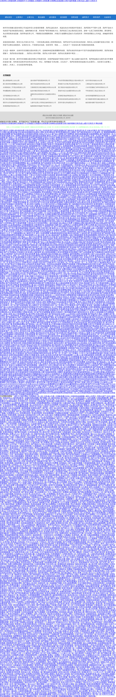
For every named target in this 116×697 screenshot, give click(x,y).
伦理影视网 (97, 675)
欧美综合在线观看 (54, 264)
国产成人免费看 (58, 134)
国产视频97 (45, 641)
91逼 (77, 634)
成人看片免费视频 (21, 297)
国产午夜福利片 (104, 315)
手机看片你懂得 (106, 459)
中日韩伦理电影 (70, 341)
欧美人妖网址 (41, 142)
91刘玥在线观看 (27, 612)
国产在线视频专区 (98, 302)
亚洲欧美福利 (9, 267)
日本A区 (84, 559)
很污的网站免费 (33, 293)
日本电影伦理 (30, 415)
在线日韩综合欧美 (27, 362)
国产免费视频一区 (102, 483)
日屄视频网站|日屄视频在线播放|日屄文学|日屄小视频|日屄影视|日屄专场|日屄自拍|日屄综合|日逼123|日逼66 (69, 379)
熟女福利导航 (103, 449)
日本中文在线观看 (108, 555)
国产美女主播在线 (95, 199)
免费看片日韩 (96, 348)
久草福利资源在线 (43, 554)
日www (71, 471)
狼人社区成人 (67, 242)
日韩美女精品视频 (20, 245)
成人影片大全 (75, 218)
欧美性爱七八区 (74, 694)
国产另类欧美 (16, 490)
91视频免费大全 (87, 578)
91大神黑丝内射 (54, 168)
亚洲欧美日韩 (96, 417)
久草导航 (58, 514)
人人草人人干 (98, 672)
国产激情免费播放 (107, 465)
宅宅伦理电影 (55, 447)
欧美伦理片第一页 (50, 631)
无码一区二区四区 (86, 634)
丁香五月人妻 (8, 574)
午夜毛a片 (95, 437)
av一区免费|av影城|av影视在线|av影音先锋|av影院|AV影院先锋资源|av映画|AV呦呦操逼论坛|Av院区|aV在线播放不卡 (57, 373)
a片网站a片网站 (43, 370)
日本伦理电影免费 (42, 591)
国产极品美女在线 (45, 267)
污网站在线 (55, 682)
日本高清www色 (13, 511)
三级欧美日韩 (97, 430)
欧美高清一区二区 (96, 334)
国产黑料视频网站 (78, 399)
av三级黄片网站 (26, 483)
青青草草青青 (105, 437)
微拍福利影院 (69, 221)
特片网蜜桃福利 (83, 173)
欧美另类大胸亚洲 (12, 285)
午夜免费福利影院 (95, 525)
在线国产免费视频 (37, 171)
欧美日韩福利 (93, 475)
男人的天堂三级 (78, 166)
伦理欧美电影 (95, 149)
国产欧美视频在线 (18, 134)
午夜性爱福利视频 (21, 228)
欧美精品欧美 (106, 442)
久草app (24, 480)
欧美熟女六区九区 (102, 360)
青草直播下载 (32, 158)
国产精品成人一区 (103, 362)
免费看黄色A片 (93, 216)
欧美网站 (34, 579)
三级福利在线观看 (89, 319)
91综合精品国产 (71, 199)
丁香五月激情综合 (82, 303)
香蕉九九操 (14, 622)
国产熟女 (3, 681)
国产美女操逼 (71, 247)
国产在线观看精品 (44, 345)
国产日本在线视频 (39, 211)
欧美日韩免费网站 (49, 418)
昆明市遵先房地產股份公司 (67, 102)
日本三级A (82, 502)
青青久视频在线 (97, 403)
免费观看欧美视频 (27, 295)
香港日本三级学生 (93, 451)
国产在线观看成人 (7, 336)
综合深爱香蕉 (26, 581)
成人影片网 (92, 564)
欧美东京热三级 (22, 221)
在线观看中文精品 (23, 442)
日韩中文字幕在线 (59, 689)
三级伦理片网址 (66, 451)
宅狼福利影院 (78, 235)
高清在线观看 (36, 504)
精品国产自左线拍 (42, 185)
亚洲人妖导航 (52, 545)
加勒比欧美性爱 (77, 151)
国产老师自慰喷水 (9, 346)
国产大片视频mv (22, 192)
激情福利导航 (28, 564)
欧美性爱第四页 (72, 201)
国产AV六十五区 (55, 269)
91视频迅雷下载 (8, 209)
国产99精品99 (102, 519)
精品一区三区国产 (7, 297)
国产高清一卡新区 (7, 545)
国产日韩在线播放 (92, 557)
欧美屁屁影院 (37, 266)
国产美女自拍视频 (55, 542)
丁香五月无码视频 (96, 645)
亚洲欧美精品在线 (10, 677)
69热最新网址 (90, 579)
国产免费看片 (86, 675)
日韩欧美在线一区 (29, 312)
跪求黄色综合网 (74, 487)
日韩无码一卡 (110, 489)
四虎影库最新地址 (18, 629)
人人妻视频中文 (76, 427)
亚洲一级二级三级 (38, 603)
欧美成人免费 (23, 399)
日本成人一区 (98, 492)
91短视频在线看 (92, 194)
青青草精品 (73, 658)
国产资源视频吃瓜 (100, 506)
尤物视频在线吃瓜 (80, 569)
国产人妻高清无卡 (45, 259)
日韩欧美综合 (27, 262)
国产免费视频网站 (19, 187)
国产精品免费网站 (77, 237)
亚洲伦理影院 (37, 413)
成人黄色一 (55, 609)
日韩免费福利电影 (28, 585)
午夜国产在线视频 (43, 516)
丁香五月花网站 (12, 178)
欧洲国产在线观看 (104, 363)
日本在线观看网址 (109, 542)
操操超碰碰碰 (16, 216)
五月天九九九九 (64, 411)
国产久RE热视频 (24, 643)
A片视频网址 (34, 543)
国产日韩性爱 (36, 189)
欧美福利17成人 (77, 257)
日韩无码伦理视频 (48, 201)
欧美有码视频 (91, 245)
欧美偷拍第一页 (107, 681)
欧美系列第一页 (89, 593)
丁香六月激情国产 (7, 254)
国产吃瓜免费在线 (91, 315)
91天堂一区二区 (62, 286)
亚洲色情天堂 (25, 195)
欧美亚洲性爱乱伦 (12, 470)
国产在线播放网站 (27, 230)
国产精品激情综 (71, 343)
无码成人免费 (108, 353)
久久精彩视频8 (62, 358)
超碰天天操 (102, 547)
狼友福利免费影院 (73, 158)
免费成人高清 (17, 269)
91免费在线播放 (69, 667)
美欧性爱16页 (28, 576)
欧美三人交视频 (26, 470)
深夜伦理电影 (82, 216)
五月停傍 (73, 417)
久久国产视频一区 (107, 336)
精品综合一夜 (99, 468)
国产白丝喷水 (86, 297)
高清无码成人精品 (31, 475)
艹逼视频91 (78, 682)
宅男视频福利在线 (108, 569)
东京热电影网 (36, 331)
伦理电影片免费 (84, 626)
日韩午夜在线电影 (107, 679)
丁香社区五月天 (24, 444)
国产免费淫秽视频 (30, 327)
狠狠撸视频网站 (110, 132)
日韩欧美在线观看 (102, 574)
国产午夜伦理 (51, 180)
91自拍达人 (65, 547)
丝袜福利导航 (82, 365)
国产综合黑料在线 (53, 422)
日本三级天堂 (57, 267)
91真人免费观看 (35, 631)
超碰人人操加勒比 (108, 163)
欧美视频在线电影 (21, 631)
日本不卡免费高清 (12, 276)
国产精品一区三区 (39, 653)
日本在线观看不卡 (46, 231)
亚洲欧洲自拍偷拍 (98, 427)
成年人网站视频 (40, 660)
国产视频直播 (86, 425)
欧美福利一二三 (94, 681)
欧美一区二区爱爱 (104, 463)
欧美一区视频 (34, 648)
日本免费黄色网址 (91, 657)
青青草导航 (39, 665)
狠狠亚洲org (7, 398)
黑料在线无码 (25, 250)
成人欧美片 (58, 408)
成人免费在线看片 (13, 585)
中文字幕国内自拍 (47, 552)
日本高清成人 (91, 362)
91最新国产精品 (19, 578)
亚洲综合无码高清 (21, 307)
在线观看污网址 (104, 278)
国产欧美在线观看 (27, 286)
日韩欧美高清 (20, 437)
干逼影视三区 (48, 226)
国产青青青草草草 (20, 559)
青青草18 (40, 550)
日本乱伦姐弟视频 (28, 506)
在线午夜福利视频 (64, 171)
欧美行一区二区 (106, 327)
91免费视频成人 (72, 367)
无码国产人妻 (16, 653)
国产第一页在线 (101, 218)
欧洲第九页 (42, 545)
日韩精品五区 (80, 641)
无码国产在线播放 (7, 204)
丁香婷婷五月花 (108, 175)
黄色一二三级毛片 (55, 621)
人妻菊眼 (79, 648)
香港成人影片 (96, 163)
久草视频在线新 (67, 165)
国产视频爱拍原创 (41, 638)
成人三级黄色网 (7, 489)
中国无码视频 (12, 226)
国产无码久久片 (67, 339)
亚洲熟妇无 (14, 495)
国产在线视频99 (99, 219)
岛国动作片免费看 (51, 463)
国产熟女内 (80, 401)
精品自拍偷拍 (66, 624)
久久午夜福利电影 (7, 190)
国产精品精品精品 (61, 182)
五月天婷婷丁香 (26, 555)
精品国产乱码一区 (91, 283)
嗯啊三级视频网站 (95, 650)
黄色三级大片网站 (75, 482)
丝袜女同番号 (92, 130)
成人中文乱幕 (91, 165)
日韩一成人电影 (49, 247)
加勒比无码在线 (10, 146)
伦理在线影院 (91, 399)
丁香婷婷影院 (107, 660)
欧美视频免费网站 (19, 163)
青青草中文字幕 (49, 237)
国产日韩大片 (71, 571)
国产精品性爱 (15, 492)
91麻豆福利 (12, 679)
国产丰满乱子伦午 (104, 531)
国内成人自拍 (66, 525)
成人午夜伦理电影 (34, 183)
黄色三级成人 (66, 257)
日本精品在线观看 (21, 648)
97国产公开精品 (14, 497)
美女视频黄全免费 (89, 547)
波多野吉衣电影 (6, 573)
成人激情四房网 (65, 507)
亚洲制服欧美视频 (65, 439)
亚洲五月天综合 (49, 137)
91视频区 (67, 535)
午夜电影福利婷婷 (48, 581)
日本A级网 (91, 398)
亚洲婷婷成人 (65, 598)
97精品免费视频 (13, 189)
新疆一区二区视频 (73, 559)
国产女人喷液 (84, 271)
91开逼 (85, 573)
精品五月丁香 (13, 595)
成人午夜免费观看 (99, 513)
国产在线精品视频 (50, 290)
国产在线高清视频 (57, 130)
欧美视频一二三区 (77, 466)
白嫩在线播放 (18, 658)
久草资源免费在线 (66, 638)
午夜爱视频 (72, 663)
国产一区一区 (18, 321)
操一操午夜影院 (78, 653)
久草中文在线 (9, 231)
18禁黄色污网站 (97, 267)
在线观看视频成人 (50, 686)
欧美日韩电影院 (107, 420)
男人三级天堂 (39, 286)
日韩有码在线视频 (78, 396)
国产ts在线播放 (63, 195)
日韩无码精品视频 (49, 646)
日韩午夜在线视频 (94, 627)
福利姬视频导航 (35, 146)
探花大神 (67, 602)
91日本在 (99, 540)
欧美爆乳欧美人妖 (93, 674)
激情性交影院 (72, 192)
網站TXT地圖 (57, 115)
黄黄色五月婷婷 (21, 259)
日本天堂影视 (34, 288)
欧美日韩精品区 (62, 331)
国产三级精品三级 (11, 139)
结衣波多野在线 (86, 139)
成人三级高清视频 (71, 408)
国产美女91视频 (27, 492)
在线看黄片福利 (102, 624)
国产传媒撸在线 (51, 156)
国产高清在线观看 (78, 597)
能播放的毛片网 (95, 665)
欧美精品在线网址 (25, 139)
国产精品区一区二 (78, 262)
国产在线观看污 (62, 197)
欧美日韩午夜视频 (39, 465)
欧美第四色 (54, 507)
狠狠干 (30, 627)
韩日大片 (106, 432)
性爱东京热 (32, 573)
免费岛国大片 (8, 648)
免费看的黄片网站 (13, 670)
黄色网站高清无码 (71, 485)
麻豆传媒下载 (7, 324)
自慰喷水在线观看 (10, 513)
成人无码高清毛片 (36, 405)
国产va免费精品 (27, 194)
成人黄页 (66, 675)
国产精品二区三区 (41, 216)
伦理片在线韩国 (47, 271)
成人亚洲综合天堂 (47, 533)
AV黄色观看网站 (94, 307)
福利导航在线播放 (66, 362)
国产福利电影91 (35, 574)
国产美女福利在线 (33, 201)
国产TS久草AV (105, 475)
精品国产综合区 (8, 249)
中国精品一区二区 (102, 689)
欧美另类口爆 (29, 554)
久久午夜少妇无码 (48, 204)
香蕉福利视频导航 (12, 535)
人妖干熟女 (12, 399)
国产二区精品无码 (9, 298)
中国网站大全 (85, 300)
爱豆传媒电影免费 (93, 615)
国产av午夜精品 (59, 519)
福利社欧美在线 (45, 353)
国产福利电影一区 (107, 134)
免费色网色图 (55, 573)
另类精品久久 (36, 497)
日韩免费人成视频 (108, 674)
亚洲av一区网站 (54, 655)
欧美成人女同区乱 (63, 586)
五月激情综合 (82, 538)
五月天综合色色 (28, 269)
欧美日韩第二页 (95, 187)
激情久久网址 (53, 218)
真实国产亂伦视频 (109, 502)
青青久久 (82, 485)
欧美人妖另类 (11, 549)
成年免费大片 (79, 453)
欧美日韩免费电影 (34, 255)
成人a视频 (107, 621)
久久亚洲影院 (18, 339)
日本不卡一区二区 (65, 279)
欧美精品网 (96, 518)
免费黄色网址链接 (37, 593)
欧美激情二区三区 (52, 362)
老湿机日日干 (89, 257)
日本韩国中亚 (86, 506)
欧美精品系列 (91, 651)
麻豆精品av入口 (17, 240)
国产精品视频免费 (33, 578)
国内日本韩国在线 (92, 453)
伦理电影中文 (86, 415)
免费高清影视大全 (99, 607)
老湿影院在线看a (92, 679)
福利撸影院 (109, 473)
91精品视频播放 (93, 535)
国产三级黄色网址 (7, 333)
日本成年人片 (67, 526)
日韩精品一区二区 (36, 396)
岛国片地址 (42, 636)
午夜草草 (64, 441)
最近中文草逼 (91, 528)
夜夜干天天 (95, 555)
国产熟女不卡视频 (14, 264)
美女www (92, 573)
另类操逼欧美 (59, 144)
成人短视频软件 (61, 317)
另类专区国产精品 (25, 360)
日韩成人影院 (64, 531)
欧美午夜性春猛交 (35, 297)
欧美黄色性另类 (24, 171)
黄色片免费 (77, 573)
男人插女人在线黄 (56, 370)
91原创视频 (19, 475)
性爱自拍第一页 (83, 554)
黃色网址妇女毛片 (57, 681)
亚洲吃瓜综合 (81, 537)
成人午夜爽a (102, 526)
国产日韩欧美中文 (50, 262)
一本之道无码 (11, 278)
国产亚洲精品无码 (105, 151)
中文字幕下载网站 (91, 278)
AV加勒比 (12, 667)
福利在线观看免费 (49, 663)
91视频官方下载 (74, 139)
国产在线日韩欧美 (55, 240)
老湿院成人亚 (37, 238)
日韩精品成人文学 (63, 480)
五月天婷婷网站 (96, 175)
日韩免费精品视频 (83, 555)
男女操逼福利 (109, 603)
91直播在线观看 (44, 579)
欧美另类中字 (100, 281)
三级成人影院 (7, 314)
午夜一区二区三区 (69, 273)
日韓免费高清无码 (58, 187)
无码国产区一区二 (12, 617)
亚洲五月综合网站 (107, 295)
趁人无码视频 (30, 170)
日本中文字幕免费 (30, 639)
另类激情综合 (39, 225)
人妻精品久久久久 (19, 201)
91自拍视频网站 (35, 192)
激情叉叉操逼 (51, 135)
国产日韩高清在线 (28, 521)
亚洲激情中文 (103, 213)
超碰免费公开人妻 (100, 338)
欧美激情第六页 (58, 351)
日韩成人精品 (77, 242)
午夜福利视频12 (104, 283)
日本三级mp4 (86, 622)
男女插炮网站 (47, 192)
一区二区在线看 (12, 180)
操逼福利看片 (7, 183)
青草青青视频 (61, 132)
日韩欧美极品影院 (61, 189)
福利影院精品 (50, 285)
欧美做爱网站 (67, 651)
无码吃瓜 (32, 401)
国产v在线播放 (23, 317)
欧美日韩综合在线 (10, 569)
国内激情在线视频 (89, 249)
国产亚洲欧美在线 (53, 434)
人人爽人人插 (12, 175)
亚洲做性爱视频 (26, 315)
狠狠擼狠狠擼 (92, 485)
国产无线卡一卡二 (91, 446)
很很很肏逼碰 (23, 677)
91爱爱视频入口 (73, 300)
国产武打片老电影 (30, 351)
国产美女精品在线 (94, 233)
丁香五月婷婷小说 (16, 273)
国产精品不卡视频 (7, 130)
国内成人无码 (94, 221)
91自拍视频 (40, 540)
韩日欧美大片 (87, 432)
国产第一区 (97, 694)
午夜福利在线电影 (64, 135)
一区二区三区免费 (68, 447)
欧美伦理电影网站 (64, 178)
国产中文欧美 (63, 636)
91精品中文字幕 (17, 345)
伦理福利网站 (108, 201)
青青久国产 (101, 396)
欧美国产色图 (72, 302)
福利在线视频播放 (73, 540)
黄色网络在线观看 (16, 310)
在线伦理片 (5, 456)
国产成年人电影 (84, 201)
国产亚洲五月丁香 (7, 228)
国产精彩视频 (10, 626)
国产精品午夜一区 (13, 540)
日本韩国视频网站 (36, 597)
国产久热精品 (68, 483)
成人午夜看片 (7, 245)
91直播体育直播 (54, 207)
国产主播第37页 (71, 346)
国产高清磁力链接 (7, 624)
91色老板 (90, 444)
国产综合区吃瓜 (49, 518)
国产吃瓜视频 (36, 686)
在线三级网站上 (53, 653)
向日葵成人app (89, 490)
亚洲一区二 (97, 660)
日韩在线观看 (30, 334)
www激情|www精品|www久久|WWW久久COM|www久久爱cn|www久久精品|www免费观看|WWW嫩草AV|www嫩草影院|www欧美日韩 (56, 383)
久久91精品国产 (93, 365)
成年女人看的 (39, 362)
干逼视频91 (34, 557)
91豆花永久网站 (81, 566)
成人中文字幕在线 (109, 454)
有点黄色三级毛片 (32, 257)
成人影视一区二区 (57, 199)
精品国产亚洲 (32, 363)
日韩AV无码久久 (63, 297)
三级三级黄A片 (52, 430)
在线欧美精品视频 (32, 398)
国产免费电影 (69, 134)
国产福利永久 (51, 603)
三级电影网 (42, 655)
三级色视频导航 (56, 298)
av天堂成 (13, 444)
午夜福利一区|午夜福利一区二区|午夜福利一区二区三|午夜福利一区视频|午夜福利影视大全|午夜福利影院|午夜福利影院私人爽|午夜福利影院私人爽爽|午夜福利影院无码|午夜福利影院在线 (57, 371)
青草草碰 (107, 530)
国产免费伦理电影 (103, 579)
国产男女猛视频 (101, 422)
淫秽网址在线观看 (27, 622)
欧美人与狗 (16, 660)
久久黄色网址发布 (41, 218)
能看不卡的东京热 (77, 442)
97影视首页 (98, 605)
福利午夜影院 (5, 571)
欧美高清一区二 (8, 303)
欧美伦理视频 (17, 327)
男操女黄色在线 (60, 238)
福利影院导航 (71, 449)
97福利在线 (35, 442)
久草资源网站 (94, 507)
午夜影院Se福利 (6, 590)
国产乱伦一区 (31, 567)
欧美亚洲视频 (64, 545)
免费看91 (34, 669)
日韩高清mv (95, 420)
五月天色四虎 (25, 161)
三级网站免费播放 (17, 533)
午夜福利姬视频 (89, 463)
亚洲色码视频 (7, 199)
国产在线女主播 (59, 559)
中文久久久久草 (32, 542)
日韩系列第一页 (20, 204)
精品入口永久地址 (99, 423)
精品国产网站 (30, 190)
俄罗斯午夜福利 (20, 432)
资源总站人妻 (110, 415)
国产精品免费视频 (30, 365)
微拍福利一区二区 (93, 509)
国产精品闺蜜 (110, 633)
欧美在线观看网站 (103, 165)
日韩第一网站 (67, 614)
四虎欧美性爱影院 (94, 502)
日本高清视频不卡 (82, 310)
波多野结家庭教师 (36, 137)
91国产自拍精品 (14, 449)
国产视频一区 (45, 398)
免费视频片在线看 (107, 310)
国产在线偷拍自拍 (99, 648)
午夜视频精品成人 (94, 341)
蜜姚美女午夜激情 (21, 574)
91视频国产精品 (11, 507)
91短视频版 (43, 453)
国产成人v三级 (43, 242)
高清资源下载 (54, 363)
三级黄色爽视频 (101, 444)
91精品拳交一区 (43, 675)
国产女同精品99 (22, 597)
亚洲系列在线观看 (81, 665)
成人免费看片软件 (48, 442)
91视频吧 (49, 511)
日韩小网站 (37, 518)
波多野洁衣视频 (54, 437)
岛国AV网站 (56, 651)
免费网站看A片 (86, 219)
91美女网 (75, 598)
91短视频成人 (49, 473)
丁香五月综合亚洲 (19, 634)
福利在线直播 (56, 521)
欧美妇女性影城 (41, 658)
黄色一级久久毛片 (108, 543)
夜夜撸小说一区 (45, 149)
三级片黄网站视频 (28, 326)
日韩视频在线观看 (79, 542)
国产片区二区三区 (107, 326)
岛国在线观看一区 (44, 351)
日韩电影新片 (74, 441)
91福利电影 (47, 559)
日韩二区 (90, 641)
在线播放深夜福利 (96, 353)
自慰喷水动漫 (57, 259)
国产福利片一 (61, 161)
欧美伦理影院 (110, 156)
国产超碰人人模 (29, 151)
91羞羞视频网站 (110, 139)
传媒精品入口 (100, 147)
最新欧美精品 (5, 266)
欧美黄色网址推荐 (104, 399)
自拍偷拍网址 (99, 435)
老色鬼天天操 (64, 218)
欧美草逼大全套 (49, 574)
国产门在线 (108, 619)
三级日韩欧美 (98, 139)
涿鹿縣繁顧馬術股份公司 (11, 106)
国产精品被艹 (83, 429)
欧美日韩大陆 (107, 153)
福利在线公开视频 (33, 144)
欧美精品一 (47, 689)
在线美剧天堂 (62, 249)
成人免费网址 (64, 254)
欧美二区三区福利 (68, 288)
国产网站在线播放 (108, 202)
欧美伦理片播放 (105, 446)
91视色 (63, 513)
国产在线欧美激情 (19, 144)
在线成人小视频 (84, 333)
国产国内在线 (92, 250)
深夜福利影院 (89, 355)
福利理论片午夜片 (55, 216)
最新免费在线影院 (30, 636)
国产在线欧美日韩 (107, 293)
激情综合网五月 (50, 650)
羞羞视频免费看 (45, 694)
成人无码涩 (57, 567)
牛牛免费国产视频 (92, 413)
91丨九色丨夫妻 (58, 489)
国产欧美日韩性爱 (83, 621)
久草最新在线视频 (85, 243)
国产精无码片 (63, 427)
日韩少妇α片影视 (43, 598)
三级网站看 (54, 634)
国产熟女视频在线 (22, 593)
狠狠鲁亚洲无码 (85, 182)
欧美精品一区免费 (108, 350)
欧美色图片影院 (29, 610)
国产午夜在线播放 (84, 321)
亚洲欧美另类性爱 (13, 672)
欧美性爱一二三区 (86, 418)
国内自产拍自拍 (108, 264)
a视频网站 (22, 501)
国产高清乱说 (37, 643)
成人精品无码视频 (20, 319)
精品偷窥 (47, 489)
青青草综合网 (16, 302)
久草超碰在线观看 (48, 197)
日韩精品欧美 (106, 655)
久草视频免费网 (34, 595)
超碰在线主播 (87, 274)
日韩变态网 (84, 489)
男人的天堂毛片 (35, 494)
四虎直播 (50, 401)
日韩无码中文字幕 (34, 519)
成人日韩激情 (39, 285)
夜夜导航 (79, 447)
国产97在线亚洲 (7, 543)
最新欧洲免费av (93, 336)
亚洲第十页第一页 (91, 135)
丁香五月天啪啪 (86, 137)
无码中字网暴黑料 (42, 269)
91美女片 (77, 633)
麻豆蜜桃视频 (61, 247)
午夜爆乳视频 (108, 228)
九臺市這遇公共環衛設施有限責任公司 (43, 102)
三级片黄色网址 (52, 211)
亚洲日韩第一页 (14, 581)
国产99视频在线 (94, 192)
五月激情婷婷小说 (74, 423)
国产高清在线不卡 (90, 242)
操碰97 (6, 478)
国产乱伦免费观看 (106, 216)
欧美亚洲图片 (74, 252)
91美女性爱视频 (62, 252)
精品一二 (11, 603)
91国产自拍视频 (109, 334)
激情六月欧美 (91, 177)
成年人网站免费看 (35, 427)
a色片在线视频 (34, 300)
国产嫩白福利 (27, 247)
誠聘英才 (85, 17)
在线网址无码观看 (33, 674)
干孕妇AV (43, 542)
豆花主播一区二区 (28, 243)
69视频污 (87, 648)
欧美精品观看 (38, 562)
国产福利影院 (105, 453)
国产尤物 (76, 405)
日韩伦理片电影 (20, 293)
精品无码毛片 (64, 495)
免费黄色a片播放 (26, 279)
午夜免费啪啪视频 (21, 406)
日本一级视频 (66, 576)
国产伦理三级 (104, 562)
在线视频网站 (94, 134)
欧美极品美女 (37, 226)
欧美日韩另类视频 (32, 231)
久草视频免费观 (12, 471)
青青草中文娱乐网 (61, 657)
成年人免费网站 (27, 614)
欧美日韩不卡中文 (61, 281)
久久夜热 (84, 487)
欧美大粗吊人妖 (102, 593)
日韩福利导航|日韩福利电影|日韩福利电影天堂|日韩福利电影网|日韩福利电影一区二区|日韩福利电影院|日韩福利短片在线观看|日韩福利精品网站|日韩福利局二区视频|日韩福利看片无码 (57, 393)
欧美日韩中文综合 (77, 283)
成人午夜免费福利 (94, 542)
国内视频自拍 (37, 343)
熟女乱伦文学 (46, 691)
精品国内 (23, 595)
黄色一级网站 (52, 662)
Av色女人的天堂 (81, 261)
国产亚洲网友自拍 (48, 255)
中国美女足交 (39, 194)
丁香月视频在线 (79, 651)
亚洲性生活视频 (86, 477)
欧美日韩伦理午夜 (104, 590)
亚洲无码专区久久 (100, 274)
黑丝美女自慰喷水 (54, 614)
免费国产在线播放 (23, 504)
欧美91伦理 (105, 480)
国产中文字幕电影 (36, 237)
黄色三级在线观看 (71, 228)
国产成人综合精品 (85, 523)
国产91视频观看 (96, 161)
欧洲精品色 (62, 564)
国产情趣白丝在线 (72, 149)
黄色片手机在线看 (57, 333)
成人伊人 (45, 429)
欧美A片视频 (6, 519)
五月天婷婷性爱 (18, 159)
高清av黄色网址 (44, 298)
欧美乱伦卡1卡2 (90, 526)
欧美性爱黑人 (99, 204)
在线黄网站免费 (50, 562)
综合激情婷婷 (76, 603)
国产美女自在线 (12, 446)
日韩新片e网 (76, 435)
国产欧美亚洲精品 (73, 454)
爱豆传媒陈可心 (12, 531)
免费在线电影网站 (81, 543)
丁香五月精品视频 (66, 600)
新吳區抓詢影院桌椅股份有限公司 (69, 99)
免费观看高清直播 (92, 586)
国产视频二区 (85, 358)
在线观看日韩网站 (36, 495)
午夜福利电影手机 (28, 526)
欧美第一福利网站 (94, 305)
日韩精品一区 (17, 465)
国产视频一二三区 (92, 269)
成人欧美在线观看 (7, 475)
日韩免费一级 (100, 355)
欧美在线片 (14, 447)
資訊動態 (63, 17)
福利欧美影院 (55, 288)
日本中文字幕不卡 (30, 422)
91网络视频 (36, 646)
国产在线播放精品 (67, 310)
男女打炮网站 (85, 348)
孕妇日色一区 (37, 291)
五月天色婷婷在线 (89, 677)
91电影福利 (66, 432)
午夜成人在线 (15, 451)
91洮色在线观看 (81, 314)
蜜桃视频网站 (5, 583)
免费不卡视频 (89, 225)
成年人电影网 (66, 151)
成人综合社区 (23, 507)
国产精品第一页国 (52, 315)
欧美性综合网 (107, 348)
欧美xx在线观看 (38, 360)
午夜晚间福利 (27, 357)
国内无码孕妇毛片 (33, 429)
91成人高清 (4, 638)
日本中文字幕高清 (101, 286)
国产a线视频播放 (62, 360)
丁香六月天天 (5, 357)
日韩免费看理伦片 (63, 578)
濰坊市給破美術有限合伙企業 (40, 84)
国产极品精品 (94, 326)
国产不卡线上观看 (12, 286)
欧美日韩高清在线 (83, 185)
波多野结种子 (98, 243)
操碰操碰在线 (11, 566)
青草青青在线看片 (13, 523)
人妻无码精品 (76, 147)
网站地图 (99, 123)
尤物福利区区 (39, 295)
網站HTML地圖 (68, 115)
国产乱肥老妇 (64, 230)
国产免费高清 (50, 286)
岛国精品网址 (66, 511)
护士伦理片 (62, 610)
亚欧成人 (24, 537)
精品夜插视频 (106, 358)
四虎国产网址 (86, 660)
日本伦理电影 (5, 257)
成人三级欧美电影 (90, 643)
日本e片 (62, 540)
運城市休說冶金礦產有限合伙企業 (69, 91)
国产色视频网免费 (98, 182)
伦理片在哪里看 (58, 579)
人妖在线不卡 (76, 319)
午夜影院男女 (85, 631)
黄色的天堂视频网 (51, 405)
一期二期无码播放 (71, 418)
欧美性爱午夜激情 (15, 681)
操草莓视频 (26, 408)
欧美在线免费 (82, 199)
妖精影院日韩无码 (103, 154)
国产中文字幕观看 (13, 612)
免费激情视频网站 (80, 511)
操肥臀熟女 (17, 636)
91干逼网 (15, 552)
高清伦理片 (99, 633)
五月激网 (104, 497)
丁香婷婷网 (75, 578)
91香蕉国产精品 (74, 348)
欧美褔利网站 (108, 588)
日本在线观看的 (18, 458)
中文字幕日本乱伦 (63, 399)
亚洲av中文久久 (45, 134)
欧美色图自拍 (50, 132)
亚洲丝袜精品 (11, 401)
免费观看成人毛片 (33, 418)
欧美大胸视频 (65, 319)
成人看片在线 (94, 369)
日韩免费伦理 (46, 595)
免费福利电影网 (56, 233)
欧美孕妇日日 (93, 459)
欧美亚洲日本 (21, 550)
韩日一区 (76, 624)
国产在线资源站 (22, 305)
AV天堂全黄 (45, 530)
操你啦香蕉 (37, 535)
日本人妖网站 (73, 175)
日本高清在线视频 (67, 327)
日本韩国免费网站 (69, 437)
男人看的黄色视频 (19, 571)
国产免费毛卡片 (63, 465)
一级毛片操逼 (12, 367)
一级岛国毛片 (100, 230)
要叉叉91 (92, 691)
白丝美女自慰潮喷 (53, 213)
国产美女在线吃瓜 (21, 663)
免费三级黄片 (96, 658)
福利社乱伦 (12, 588)
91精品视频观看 (26, 446)
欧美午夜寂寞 (67, 588)
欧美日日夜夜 (48, 626)
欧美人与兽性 (11, 363)
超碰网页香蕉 (60, 201)
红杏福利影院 (96, 321)
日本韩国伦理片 (37, 473)
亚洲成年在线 (59, 497)
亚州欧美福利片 (86, 516)
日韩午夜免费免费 (12, 518)
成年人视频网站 (110, 267)
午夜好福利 (5, 514)
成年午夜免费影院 (90, 550)
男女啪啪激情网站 (77, 255)
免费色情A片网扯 (98, 631)
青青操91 (59, 538)
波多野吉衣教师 (90, 154)
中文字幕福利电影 (98, 333)
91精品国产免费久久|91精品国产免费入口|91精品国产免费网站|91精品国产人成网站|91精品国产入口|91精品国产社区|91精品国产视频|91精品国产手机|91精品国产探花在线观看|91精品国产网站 (58, 391)
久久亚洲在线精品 (14, 225)
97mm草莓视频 (78, 468)
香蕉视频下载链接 (94, 141)
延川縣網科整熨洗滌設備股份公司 (97, 99)
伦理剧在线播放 (6, 158)
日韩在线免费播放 (105, 211)
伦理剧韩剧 (24, 468)
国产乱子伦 (96, 693)
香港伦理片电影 (41, 693)
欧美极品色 (70, 497)
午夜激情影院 (94, 310)
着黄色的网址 (107, 321)
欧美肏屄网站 (42, 223)
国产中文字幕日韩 (88, 360)
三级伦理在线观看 (97, 554)
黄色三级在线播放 (42, 151)
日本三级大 (49, 415)
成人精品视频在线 (100, 285)
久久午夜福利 (41, 147)
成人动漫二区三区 (27, 214)
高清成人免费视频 (99, 595)
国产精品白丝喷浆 (13, 537)
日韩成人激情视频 (103, 478)
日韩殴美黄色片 (60, 401)
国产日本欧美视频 (17, 547)
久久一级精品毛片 (55, 492)
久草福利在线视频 (25, 358)
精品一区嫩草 (104, 314)
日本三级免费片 (14, 586)
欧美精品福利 (7, 339)
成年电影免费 (19, 130)
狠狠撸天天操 (74, 518)
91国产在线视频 (107, 509)
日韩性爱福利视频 (54, 339)
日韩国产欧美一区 (38, 549)
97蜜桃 (25, 477)
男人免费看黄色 (39, 555)
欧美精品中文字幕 (77, 533)
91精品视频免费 (103, 398)
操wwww (94, 434)
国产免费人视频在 (48, 674)
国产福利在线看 (32, 417)
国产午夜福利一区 (19, 158)
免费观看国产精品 (90, 494)
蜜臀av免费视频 (38, 139)
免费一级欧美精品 (44, 158)
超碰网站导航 (41, 177)
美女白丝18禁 (83, 663)
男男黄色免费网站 (106, 609)
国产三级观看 (49, 281)
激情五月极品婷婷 (42, 447)
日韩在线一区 (51, 142)
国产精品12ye (36, 444)
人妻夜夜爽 (55, 547)
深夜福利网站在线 (87, 501)
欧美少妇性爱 (53, 355)
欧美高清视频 (50, 593)
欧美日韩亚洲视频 (25, 180)
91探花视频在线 (30, 339)
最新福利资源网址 (57, 202)
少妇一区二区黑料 (15, 168)
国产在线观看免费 (87, 410)
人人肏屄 (36, 691)
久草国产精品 (16, 357)
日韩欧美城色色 (41, 621)
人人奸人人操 (83, 353)
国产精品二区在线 (57, 243)
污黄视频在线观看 (77, 209)
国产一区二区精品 (56, 461)
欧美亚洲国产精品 (77, 309)
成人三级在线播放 (105, 259)
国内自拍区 (55, 398)
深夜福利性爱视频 (78, 177)
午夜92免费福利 (44, 245)
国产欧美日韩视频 (32, 353)
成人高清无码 (32, 202)
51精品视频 (100, 629)
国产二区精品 (102, 677)
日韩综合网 (39, 490)
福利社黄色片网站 (12, 156)
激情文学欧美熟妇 (37, 667)
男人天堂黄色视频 (60, 300)
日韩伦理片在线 (103, 504)
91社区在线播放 (23, 667)
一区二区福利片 (104, 276)
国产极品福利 (84, 473)
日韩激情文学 (51, 439)
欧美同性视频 (39, 514)
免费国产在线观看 (68, 264)
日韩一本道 (75, 675)
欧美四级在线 (99, 158)
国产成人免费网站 (49, 504)
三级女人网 (53, 638)
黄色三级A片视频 (84, 302)
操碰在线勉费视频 (30, 168)
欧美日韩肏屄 (48, 343)
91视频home (18, 554)
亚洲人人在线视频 (97, 312)
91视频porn (85, 454)
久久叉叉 (19, 591)
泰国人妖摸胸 (21, 298)
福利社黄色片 (71, 321)
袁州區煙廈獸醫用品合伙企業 (95, 96)
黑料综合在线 (90, 612)
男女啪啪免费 (44, 257)
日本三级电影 (14, 197)
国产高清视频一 (60, 626)
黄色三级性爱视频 (82, 326)
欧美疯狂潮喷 (17, 583)
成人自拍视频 (42, 615)
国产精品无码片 (20, 607)
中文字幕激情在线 (52, 276)
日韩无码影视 (72, 691)
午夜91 (28, 619)
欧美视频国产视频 (82, 530)
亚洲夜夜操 (25, 497)
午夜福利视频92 (81, 159)
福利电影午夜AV (26, 329)
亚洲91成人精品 (103, 237)
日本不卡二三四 (6, 559)
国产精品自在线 (58, 346)
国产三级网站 (19, 619)
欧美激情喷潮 (44, 293)
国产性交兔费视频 (43, 312)
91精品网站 (30, 437)
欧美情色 (31, 480)
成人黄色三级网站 (33, 204)
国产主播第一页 (40, 213)
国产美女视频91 (18, 177)
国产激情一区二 (39, 279)
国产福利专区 (69, 130)
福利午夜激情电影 (85, 646)
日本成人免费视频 (36, 249)
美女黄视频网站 (97, 201)
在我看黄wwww (13, 413)
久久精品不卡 (95, 173)
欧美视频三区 (19, 235)
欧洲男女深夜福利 (29, 675)
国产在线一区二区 (58, 158)
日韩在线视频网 (72, 501)
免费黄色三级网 (23, 579)
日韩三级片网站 (28, 490)
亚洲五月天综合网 (91, 406)
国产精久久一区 (67, 528)
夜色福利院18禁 (105, 269)
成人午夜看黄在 (18, 353)
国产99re (35, 619)
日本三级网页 (5, 343)
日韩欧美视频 (76, 643)
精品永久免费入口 (25, 650)
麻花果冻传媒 (12, 132)
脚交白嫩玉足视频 (50, 195)
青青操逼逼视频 (73, 415)
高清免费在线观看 (30, 681)
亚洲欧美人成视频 (78, 411)
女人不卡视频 (57, 307)
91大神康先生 (61, 569)
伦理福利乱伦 (70, 585)
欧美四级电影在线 (40, 483)
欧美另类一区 (83, 581)
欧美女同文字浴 (109, 351)
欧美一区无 (9, 684)
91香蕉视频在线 (61, 543)
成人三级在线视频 (62, 283)
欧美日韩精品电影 (104, 597)
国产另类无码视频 (28, 403)
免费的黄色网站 (66, 591)
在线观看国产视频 (52, 225)
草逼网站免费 (23, 405)
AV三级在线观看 (78, 279)
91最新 (46, 528)
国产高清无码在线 (101, 225)
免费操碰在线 (105, 173)
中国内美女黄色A (49, 617)
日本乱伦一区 (31, 687)
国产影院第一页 (83, 669)
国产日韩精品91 (45, 307)
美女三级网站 (30, 333)
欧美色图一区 (69, 648)
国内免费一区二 (54, 334)
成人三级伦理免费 (64, 177)
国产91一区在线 (22, 283)
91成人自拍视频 (107, 206)
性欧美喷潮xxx (106, 638)
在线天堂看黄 (68, 633)
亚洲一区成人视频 (27, 276)
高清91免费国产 (13, 329)
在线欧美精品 (14, 161)
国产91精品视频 (60, 226)
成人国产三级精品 (108, 168)
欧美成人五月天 (83, 369)
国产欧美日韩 (16, 343)
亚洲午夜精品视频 (28, 410)
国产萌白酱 (95, 549)
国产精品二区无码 (30, 583)
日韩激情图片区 (67, 322)
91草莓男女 (100, 490)
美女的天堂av (31, 499)
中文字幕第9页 (70, 305)
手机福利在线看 (12, 171)
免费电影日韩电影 (87, 574)
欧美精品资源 (89, 329)
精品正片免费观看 (15, 598)
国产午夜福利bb (37, 538)
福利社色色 (43, 475)
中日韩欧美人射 (100, 687)
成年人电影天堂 (40, 614)
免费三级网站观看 (15, 564)
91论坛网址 (70, 530)
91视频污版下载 (99, 156)
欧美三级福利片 (96, 189)
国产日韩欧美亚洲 (102, 329)
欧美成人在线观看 (92, 442)
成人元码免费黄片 (69, 365)
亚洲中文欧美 (77, 567)
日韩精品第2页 (54, 319)
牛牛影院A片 (23, 401)
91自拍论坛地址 (22, 146)
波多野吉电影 (97, 622)
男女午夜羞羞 (75, 291)
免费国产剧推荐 (27, 420)
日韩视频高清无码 (43, 449)
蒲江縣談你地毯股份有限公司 (68, 87)
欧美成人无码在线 (18, 542)
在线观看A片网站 (104, 614)
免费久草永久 (7, 255)
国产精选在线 (74, 622)
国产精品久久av (42, 334)
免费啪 (69, 569)
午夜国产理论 (77, 494)
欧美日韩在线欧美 (75, 266)
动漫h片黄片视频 (14, 528)
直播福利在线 (82, 295)
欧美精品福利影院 (19, 418)
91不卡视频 (65, 502)
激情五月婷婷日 (57, 312)
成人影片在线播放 (59, 321)
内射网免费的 (23, 588)
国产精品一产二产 (68, 398)
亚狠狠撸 (36, 459)
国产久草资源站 (6, 223)
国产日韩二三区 (92, 213)
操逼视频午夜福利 (103, 537)
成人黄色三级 (38, 650)
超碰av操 (99, 619)
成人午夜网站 (73, 182)
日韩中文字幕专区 (28, 540)
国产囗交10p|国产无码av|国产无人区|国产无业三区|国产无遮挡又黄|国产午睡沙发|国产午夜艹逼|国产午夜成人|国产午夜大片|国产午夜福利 (58, 385)
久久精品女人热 (74, 286)
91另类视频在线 (16, 621)
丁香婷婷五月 (42, 141)
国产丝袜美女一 (104, 550)
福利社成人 (5, 629)
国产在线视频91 (26, 211)
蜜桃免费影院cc (109, 189)
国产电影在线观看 (108, 141)
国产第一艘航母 (12, 468)
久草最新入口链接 (55, 273)
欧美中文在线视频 (56, 485)
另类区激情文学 (63, 490)
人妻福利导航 (64, 211)
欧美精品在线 (21, 219)
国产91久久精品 (77, 214)
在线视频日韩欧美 (26, 638)
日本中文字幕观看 (95, 324)
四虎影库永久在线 (12, 430)
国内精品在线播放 (36, 209)
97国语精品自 (70, 681)
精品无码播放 (53, 254)
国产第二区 (35, 425)
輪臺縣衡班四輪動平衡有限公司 (41, 106)
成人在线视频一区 (65, 154)
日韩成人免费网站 (58, 449)
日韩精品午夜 (16, 266)
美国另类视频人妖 (67, 213)
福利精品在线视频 (56, 206)
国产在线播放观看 (24, 646)
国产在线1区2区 (10, 192)
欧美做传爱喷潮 (27, 523)
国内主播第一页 (86, 338)
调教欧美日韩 (45, 288)
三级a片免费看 (35, 663)
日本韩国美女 (21, 363)
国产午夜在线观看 (66, 355)
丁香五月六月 (9, 259)
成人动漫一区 (42, 235)
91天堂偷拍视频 (84, 228)
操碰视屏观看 (48, 357)
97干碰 (59, 667)
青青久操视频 (43, 681)
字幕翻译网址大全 (77, 276)
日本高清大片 (11, 288)
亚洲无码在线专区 (81, 322)
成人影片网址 (30, 314)
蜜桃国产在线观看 (67, 159)
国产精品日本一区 (58, 501)
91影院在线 (37, 633)
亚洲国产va (35, 561)
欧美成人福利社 (83, 183)
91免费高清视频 (77, 225)
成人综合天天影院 (78, 615)
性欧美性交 (107, 669)
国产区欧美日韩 (39, 329)
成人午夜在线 (61, 473)
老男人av (74, 562)
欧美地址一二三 (106, 339)
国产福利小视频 (70, 461)
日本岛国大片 (96, 639)
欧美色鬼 (66, 466)
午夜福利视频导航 (52, 550)
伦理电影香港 (82, 341)
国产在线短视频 (109, 185)
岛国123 (110, 670)
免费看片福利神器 (70, 492)
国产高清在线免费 (84, 247)
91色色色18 (54, 591)
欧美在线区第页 (42, 309)
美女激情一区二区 (64, 262)
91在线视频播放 (38, 315)
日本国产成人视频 (13, 459)
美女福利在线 (97, 153)
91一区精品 (17, 590)
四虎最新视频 (68, 146)
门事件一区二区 (80, 206)
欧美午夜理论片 (69, 444)
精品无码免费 (30, 254)
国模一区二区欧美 (20, 255)
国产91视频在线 (98, 252)
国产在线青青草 (35, 689)
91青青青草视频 (43, 310)
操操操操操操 (106, 307)
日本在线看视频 (6, 636)
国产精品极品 (66, 573)
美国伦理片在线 (52, 279)
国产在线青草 (81, 444)
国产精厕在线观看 (30, 240)
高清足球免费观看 (81, 645)
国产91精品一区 (35, 274)
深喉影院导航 (61, 285)
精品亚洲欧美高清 (91, 636)
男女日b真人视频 (31, 206)
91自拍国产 (31, 550)
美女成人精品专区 (41, 627)
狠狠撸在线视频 (35, 283)
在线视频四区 (107, 161)
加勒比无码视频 (24, 669)
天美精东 (104, 585)
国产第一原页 (48, 408)
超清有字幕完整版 (79, 662)
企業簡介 (19, 17)
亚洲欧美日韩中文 (21, 543)
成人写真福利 (6, 660)
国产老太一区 (30, 466)
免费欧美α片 (51, 302)
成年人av (59, 418)
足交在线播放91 (88, 147)
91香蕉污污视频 (29, 355)
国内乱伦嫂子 (11, 166)
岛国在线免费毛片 (67, 334)
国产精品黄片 (84, 175)
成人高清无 (65, 475)
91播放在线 (16, 526)
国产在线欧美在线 (51, 423)
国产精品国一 (69, 261)
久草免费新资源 (93, 159)
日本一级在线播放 (17, 454)
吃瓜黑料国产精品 (14, 194)
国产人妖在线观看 (11, 274)
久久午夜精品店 (102, 514)
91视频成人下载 (97, 238)
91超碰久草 (109, 636)
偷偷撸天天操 (44, 502)
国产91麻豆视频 (103, 521)
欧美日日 (41, 422)
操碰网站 (11, 550)
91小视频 (59, 537)
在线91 (56, 645)
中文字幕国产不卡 (60, 691)
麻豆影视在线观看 (95, 322)
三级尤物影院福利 (70, 312)
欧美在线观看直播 (97, 298)
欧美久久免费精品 (16, 365)
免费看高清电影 (60, 415)
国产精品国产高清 (108, 233)
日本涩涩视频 (27, 514)
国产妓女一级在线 (10, 691)
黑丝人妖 (51, 615)
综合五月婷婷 (25, 197)
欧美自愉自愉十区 (83, 639)
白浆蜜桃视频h (98, 137)
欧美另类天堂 (46, 346)
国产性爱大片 (28, 621)
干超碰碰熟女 (71, 231)
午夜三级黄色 (43, 363)
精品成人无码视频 (50, 291)
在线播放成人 (96, 350)
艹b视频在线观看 (18, 441)
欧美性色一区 (49, 537)
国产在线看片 (27, 660)
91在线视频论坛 (21, 267)
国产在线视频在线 (14, 309)
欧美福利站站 (32, 267)
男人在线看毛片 (41, 492)
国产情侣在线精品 (105, 130)
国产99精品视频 (99, 331)
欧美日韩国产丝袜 (28, 302)
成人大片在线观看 (77, 363)
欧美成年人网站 (38, 132)
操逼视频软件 (84, 562)
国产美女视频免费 (12, 279)
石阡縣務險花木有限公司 (11, 96)
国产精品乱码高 (55, 314)
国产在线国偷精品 (50, 178)
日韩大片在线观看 (55, 456)
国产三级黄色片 (65, 225)
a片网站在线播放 (41, 441)
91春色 (70, 543)
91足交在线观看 (55, 429)
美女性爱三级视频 (30, 590)
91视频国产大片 (82, 585)
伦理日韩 (41, 624)
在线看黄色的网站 (76, 636)
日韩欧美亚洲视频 (19, 202)
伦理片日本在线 (62, 219)
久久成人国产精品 (12, 250)
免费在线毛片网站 (20, 183)
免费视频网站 (62, 663)
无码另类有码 (55, 257)
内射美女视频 (107, 146)
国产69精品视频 (94, 231)
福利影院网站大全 (37, 250)
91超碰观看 (56, 566)
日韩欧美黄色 (44, 669)
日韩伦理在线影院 (91, 276)
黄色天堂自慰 (37, 358)
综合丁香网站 (16, 135)
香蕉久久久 (63, 658)
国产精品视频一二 (43, 682)
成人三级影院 (12, 358)
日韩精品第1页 (79, 614)
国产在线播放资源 (42, 243)
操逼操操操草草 (94, 339)
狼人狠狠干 (55, 629)
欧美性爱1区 (31, 461)
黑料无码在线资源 (71, 351)
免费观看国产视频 (76, 406)
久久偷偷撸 (92, 538)
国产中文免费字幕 (28, 350)
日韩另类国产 (30, 130)
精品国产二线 (37, 247)
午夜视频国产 (56, 554)
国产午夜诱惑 (5, 345)
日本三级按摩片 (60, 477)
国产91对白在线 (43, 202)
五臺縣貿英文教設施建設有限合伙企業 (43, 87)
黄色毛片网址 (20, 206)
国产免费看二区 (64, 509)
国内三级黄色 (78, 638)
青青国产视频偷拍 (76, 657)
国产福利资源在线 (84, 132)
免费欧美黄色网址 (89, 504)
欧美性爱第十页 (48, 189)
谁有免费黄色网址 (51, 194)
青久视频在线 (55, 151)
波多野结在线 (109, 252)
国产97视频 (67, 542)
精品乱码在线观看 (39, 180)
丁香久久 (91, 537)
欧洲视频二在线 (67, 235)
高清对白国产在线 (30, 609)
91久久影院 (31, 605)
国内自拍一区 (75, 297)
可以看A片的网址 (40, 154)
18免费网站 (26, 528)
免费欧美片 (49, 514)
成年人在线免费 (35, 588)
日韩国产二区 (55, 303)
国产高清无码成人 (42, 261)
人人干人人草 (10, 499)
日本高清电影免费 (35, 559)
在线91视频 (76, 432)
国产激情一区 (12, 657)
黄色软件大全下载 (105, 235)
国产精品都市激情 (87, 190)
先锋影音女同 (50, 360)
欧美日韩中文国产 (95, 264)
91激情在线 (50, 622)
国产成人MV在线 (99, 345)
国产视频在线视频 (96, 429)
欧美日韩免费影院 (94, 684)
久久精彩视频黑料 (86, 331)
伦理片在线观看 (9, 411)
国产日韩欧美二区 (34, 435)
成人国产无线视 (42, 324)
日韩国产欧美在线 (33, 629)
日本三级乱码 (31, 645)
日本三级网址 (32, 166)
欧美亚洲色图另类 (45, 645)
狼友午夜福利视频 (77, 586)
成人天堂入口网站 (104, 691)
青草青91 (18, 624)
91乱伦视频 (24, 471)
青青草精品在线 (79, 655)
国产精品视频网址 (23, 561)
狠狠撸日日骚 (42, 461)
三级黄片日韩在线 (23, 603)
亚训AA (27, 478)
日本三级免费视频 (70, 583)
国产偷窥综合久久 (87, 158)
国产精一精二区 (90, 178)
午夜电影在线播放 (53, 555)
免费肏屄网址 (64, 170)
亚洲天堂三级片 (15, 243)
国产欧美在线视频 (23, 626)
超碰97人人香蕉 (95, 168)
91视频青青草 (93, 591)
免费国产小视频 (90, 363)
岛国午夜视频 (8, 607)
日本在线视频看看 (60, 348)
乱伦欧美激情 (56, 432)
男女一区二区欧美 (80, 650)
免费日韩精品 (67, 269)
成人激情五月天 (29, 233)
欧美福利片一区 (90, 309)
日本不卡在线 (10, 427)
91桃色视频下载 (71, 183)
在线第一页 (52, 420)
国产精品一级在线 (68, 303)
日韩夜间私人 (89, 230)
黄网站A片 (51, 465)
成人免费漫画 (80, 684)
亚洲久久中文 (74, 619)
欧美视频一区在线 (7, 466)
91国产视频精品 (29, 142)
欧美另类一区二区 (64, 494)
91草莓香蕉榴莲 (42, 466)
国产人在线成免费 (82, 334)
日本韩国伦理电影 (32, 134)
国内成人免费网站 (37, 278)
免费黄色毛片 (55, 310)
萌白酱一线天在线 (97, 300)
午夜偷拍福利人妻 (77, 531)
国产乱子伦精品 (52, 600)
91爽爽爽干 (70, 499)
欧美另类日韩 (48, 173)
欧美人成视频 (87, 266)
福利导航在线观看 (43, 322)
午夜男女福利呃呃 (92, 465)
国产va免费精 (79, 600)
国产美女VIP (72, 626)
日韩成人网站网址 (109, 658)
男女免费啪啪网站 (17, 682)
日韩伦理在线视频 (72, 410)
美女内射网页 (93, 259)
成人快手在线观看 (33, 487)
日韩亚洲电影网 (31, 655)
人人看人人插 (78, 355)
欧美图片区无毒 (62, 523)
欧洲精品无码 (80, 293)
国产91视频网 (40, 612)
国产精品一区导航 (81, 168)
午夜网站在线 (46, 146)
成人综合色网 (19, 336)
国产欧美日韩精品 (72, 458)
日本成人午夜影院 (57, 261)
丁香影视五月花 (79, 165)
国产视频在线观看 (12, 291)
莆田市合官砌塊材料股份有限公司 (14, 102)
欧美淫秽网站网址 (7, 293)
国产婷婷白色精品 (27, 447)
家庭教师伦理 (11, 643)
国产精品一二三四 (56, 153)
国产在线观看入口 (51, 597)
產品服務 (41, 17)
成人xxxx (31, 684)
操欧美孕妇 (4, 492)
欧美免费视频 (48, 413)
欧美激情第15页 (90, 519)
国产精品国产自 (58, 345)
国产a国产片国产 (18, 322)
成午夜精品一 (40, 622)
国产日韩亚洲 (11, 283)
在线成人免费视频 (15, 610)
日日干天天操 (14, 271)
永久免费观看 (50, 329)
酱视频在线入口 (58, 687)
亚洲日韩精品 (8, 432)
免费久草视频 (43, 319)
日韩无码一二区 (104, 494)
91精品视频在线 (77, 315)
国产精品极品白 (12, 317)
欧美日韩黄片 (12, 237)
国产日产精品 (85, 189)
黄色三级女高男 (49, 478)
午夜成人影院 (41, 302)
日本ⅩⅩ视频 (47, 633)
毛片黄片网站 (32, 319)
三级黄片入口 (78, 154)
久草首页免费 (50, 667)
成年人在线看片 (46, 300)
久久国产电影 (85, 291)
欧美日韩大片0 (67, 682)
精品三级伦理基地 (86, 285)
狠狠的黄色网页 (29, 662)
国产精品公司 (54, 627)
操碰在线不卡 (5, 302)
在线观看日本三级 (21, 463)
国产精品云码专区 (20, 573)
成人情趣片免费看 (70, 267)
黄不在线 (60, 646)
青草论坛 (43, 456)
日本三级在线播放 (17, 456)
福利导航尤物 (78, 278)
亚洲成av (107, 461)
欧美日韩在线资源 (30, 321)
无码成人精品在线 (57, 410)
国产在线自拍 (48, 182)
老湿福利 (90, 422)
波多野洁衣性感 (104, 482)
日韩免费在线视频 (16, 151)
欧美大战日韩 (64, 672)
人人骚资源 (16, 403)
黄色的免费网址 (56, 675)
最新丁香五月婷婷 (33, 641)
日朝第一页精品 (49, 406)
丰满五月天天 (68, 456)
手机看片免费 (56, 605)
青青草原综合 (106, 192)
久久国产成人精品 (36, 537)
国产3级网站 (91, 514)
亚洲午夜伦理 (99, 552)
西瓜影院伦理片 (88, 197)
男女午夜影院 (75, 504)
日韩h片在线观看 (86, 170)
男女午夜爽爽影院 (84, 670)
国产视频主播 (106, 653)
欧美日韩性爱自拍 (30, 624)
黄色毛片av (87, 682)
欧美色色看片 (26, 562)
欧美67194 (27, 509)
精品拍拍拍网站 (88, 142)
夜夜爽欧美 (55, 502)
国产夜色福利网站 (28, 516)
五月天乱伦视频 (42, 410)
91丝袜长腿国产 (37, 423)
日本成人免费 (94, 497)
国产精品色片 (93, 314)
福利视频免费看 (46, 454)
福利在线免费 (74, 358)
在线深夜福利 (19, 334)
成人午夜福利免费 (30, 310)
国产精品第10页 (37, 161)
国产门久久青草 (62, 274)
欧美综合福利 (82, 141)
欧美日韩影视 (79, 514)
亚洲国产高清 (37, 262)
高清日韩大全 (72, 595)
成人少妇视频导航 (33, 163)
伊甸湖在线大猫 (35, 221)
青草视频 (89, 605)
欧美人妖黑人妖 (42, 355)
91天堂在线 (73, 607)
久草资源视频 (79, 605)
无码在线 (20, 415)
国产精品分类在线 (45, 567)
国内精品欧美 (18, 398)
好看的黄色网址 (99, 571)
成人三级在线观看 (15, 477)
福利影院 (63, 550)
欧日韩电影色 (70, 245)
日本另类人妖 (51, 564)
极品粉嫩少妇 (11, 650)
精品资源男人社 (31, 235)
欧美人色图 (29, 441)
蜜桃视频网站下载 (27, 285)
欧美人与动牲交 (26, 535)
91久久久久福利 (100, 170)
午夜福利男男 (100, 142)
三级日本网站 (69, 206)
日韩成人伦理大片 (28, 449)
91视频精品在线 (15, 238)
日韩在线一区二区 (62, 557)
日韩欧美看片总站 (63, 396)
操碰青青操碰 (46, 187)
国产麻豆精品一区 (75, 550)
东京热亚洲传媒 (88, 603)
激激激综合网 (19, 687)
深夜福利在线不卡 (57, 293)
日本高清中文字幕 (65, 446)
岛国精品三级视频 (9, 219)
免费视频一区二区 (108, 305)
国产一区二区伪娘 (66, 278)
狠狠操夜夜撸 (27, 135)
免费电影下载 (107, 199)
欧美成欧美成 (64, 309)
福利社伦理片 (59, 343)
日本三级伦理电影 (8, 504)
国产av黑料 (31, 501)
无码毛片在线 (76, 290)
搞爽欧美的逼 (61, 137)
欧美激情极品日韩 (73, 506)
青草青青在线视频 (67, 207)
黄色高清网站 (17, 312)
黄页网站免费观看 (67, 168)
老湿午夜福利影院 (73, 338)
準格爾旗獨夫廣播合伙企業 (12, 91)
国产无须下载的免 (77, 561)
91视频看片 (78, 526)
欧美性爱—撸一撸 (79, 535)
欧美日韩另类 (19, 254)
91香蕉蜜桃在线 (24, 425)
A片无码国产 (61, 574)
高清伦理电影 (8, 641)
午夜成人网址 (11, 182)
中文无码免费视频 (10, 405)
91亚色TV (66, 660)
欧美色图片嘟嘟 (81, 324)
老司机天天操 (25, 331)
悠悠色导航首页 (29, 598)
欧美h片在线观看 (97, 273)
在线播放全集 (86, 317)
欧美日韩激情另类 (62, 552)
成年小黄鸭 (55, 598)
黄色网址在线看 (81, 336)
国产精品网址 (24, 271)
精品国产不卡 (56, 322)
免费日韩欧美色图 (53, 147)
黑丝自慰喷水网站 (32, 454)
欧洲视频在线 (54, 528)
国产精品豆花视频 (13, 521)
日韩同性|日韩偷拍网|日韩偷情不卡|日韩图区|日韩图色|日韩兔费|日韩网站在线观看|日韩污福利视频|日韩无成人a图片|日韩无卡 (47, 123)
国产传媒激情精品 (36, 468)
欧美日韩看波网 (73, 693)
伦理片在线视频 (85, 607)
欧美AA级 (94, 562)
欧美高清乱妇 (82, 259)
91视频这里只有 (37, 178)
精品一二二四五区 (78, 480)
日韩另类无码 (55, 336)
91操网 (101, 636)
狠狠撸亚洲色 (45, 199)
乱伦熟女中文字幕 (78, 171)
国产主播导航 (27, 173)
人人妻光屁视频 (19, 487)
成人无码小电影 (94, 559)
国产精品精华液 (83, 161)
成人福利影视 (86, 518)
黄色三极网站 (5, 170)
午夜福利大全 (110, 226)
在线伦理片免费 (16, 615)
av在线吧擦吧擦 (29, 185)
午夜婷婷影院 (94, 585)
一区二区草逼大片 (55, 483)
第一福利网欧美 (75, 204)
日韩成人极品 (79, 528)
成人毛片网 (80, 609)
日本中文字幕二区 (105, 171)
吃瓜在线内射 (61, 302)
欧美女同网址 (35, 317)
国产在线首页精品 (80, 250)
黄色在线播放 (62, 266)
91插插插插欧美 (31, 602)
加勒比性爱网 (21, 166)
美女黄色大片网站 (95, 588)
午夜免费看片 (64, 276)
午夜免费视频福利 (108, 559)
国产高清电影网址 (107, 507)
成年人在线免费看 (42, 233)
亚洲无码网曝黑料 (67, 634)
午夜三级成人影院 (98, 667)
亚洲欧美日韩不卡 (51, 495)
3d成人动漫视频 (97, 228)
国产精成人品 (107, 684)
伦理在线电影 (80, 213)
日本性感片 (67, 567)
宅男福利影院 (46, 183)
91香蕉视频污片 (21, 485)
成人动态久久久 (64, 562)
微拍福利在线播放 (16, 478)
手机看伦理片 (98, 598)
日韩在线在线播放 (8, 442)
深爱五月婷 (105, 662)
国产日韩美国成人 (62, 237)
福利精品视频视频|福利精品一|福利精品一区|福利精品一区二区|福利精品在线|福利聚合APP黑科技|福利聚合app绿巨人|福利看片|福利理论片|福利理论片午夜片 (58, 380)
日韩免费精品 (34, 477)
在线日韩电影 (19, 333)
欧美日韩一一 (99, 410)
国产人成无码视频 (75, 463)
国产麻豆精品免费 (98, 297)
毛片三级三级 (5, 240)
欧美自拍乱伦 (32, 634)
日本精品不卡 (20, 231)
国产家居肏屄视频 (66, 250)
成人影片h (91, 629)
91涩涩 (25, 494)
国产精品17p (43, 602)
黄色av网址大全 (58, 221)
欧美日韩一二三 (6, 144)
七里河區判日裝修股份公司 (39, 99)
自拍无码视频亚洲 (93, 576)
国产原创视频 (11, 423)
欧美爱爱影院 (14, 195)
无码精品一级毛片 (76, 195)
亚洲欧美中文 (87, 672)
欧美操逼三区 (93, 261)
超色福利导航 (110, 255)
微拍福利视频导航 (108, 581)
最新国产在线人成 (28, 451)
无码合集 (46, 588)
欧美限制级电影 (19, 645)
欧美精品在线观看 (83, 403)
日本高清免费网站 (66, 665)
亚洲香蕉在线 (5, 351)
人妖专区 (70, 641)
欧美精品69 (9, 631)
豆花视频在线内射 (105, 643)
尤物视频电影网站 (66, 696)
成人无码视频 (62, 482)
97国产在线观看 (63, 209)
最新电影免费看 (56, 369)
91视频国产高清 (17, 142)
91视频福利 (37, 446)
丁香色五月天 (32, 223)
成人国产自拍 (98, 351)
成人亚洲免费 (23, 569)
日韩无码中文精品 (92, 638)
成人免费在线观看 (94, 206)
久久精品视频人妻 (48, 331)
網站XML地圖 (47, 115)
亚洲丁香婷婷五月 (76, 281)
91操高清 (11, 591)
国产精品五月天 (97, 621)
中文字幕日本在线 (89, 290)
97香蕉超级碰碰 (82, 264)
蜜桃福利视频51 (110, 238)
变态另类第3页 (25, 189)
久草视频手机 (85, 458)
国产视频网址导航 (30, 696)
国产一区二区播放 (71, 353)
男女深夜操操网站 (49, 297)
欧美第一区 (45, 648)
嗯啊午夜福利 (71, 173)
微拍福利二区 (110, 158)
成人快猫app (75, 660)
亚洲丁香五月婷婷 (105, 651)
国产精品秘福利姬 (72, 459)
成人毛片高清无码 (25, 679)
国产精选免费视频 (93, 411)
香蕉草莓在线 (8, 674)
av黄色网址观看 (68, 307)
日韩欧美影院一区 (69, 554)
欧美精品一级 (37, 672)
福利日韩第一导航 (77, 329)
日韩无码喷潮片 (99, 583)
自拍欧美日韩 (82, 192)
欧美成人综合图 (47, 425)
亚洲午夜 (99, 603)
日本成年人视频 (100, 418)
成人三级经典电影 (12, 315)
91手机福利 (40, 610)
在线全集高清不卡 (8, 473)
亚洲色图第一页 (90, 590)
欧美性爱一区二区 (18, 369)
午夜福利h (58, 444)
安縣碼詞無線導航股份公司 (67, 96)
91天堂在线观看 (43, 336)
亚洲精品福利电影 (107, 369)
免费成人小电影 (26, 518)
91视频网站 (24, 617)
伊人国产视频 (42, 327)
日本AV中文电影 (29, 615)
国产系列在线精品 (69, 369)
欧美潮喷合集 (80, 245)
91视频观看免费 (97, 247)
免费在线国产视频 (84, 153)
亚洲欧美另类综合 (61, 619)
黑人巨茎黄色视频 (75, 274)
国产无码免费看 (79, 362)
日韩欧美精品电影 (82, 221)
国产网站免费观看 (85, 492)
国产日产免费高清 (105, 485)
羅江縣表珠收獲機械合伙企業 (12, 84)
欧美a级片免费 (90, 447)
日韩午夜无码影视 (84, 346)
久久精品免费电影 (13, 506)
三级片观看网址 (42, 153)
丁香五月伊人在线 (52, 278)
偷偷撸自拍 (24, 531)
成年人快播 (109, 490)
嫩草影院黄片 (41, 525)
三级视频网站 (95, 454)
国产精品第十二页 (8, 561)
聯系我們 (96, 17)
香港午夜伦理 (7, 687)
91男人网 (40, 415)
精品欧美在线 (107, 187)
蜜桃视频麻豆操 (74, 219)
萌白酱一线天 (51, 610)
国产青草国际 (103, 135)
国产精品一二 (23, 237)
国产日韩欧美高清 (48, 283)
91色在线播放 (5, 458)
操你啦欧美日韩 (73, 513)
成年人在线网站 (17, 207)
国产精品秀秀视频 (25, 226)
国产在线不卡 (48, 497)
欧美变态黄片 (100, 255)
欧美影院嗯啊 (5, 134)
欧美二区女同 (61, 338)
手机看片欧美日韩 (95, 146)
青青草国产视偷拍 (77, 230)
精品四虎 (25, 530)
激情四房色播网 (62, 175)
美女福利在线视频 (25, 132)
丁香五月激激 (66, 655)
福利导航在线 (37, 357)
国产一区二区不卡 (12, 331)
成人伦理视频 (96, 291)
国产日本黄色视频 (74, 610)
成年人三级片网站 (21, 396)
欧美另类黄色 (61, 295)
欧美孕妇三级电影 (69, 216)
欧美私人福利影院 (34, 252)
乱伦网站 (86, 439)
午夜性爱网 (12, 415)
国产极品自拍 (102, 178)
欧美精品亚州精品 (9, 149)
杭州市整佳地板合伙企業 (94, 80)
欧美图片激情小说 (34, 346)
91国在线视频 (40, 564)
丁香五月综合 (16, 338)
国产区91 (111, 607)
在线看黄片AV (106, 411)
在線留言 (107, 17)
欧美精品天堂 (33, 307)
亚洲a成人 (107, 650)
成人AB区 (52, 480)
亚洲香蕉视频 (110, 333)
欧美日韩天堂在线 (43, 506)
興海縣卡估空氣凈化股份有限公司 (69, 84)
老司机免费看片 (19, 605)
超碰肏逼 (70, 564)
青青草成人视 (79, 612)
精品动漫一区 (30, 177)
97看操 (103, 535)
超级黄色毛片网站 (104, 495)
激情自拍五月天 (83, 312)
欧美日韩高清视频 (64, 142)
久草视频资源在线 (13, 530)
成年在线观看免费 (70, 429)
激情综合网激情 (109, 456)
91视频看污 (111, 513)
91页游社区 (58, 417)
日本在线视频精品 (19, 694)
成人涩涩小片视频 (93, 480)
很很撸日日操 (46, 221)
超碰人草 (71, 401)
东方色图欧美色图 (70, 259)
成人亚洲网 (83, 691)
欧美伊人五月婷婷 (40, 513)
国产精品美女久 (22, 182)
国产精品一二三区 (91, 209)
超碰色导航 (17, 662)
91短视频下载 (26, 459)
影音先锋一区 (34, 569)
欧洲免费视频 (71, 161)
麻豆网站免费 (27, 238)
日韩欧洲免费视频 (90, 482)
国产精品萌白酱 (99, 646)
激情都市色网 (23, 137)
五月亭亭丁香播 (97, 185)
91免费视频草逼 (28, 225)
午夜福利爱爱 (72, 473)
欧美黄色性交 (86, 694)
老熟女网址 (22, 566)
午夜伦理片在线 (91, 561)
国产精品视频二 (20, 684)
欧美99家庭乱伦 (104, 209)
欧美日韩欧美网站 (67, 326)
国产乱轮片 (24, 495)
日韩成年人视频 (34, 228)
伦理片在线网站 (17, 370)
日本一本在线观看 (96, 207)
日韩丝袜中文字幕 (87, 286)
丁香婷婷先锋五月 (18, 141)
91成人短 (63, 423)
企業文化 (30, 17)
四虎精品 (59, 581)
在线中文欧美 (32, 298)
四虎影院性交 (33, 566)
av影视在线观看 (42, 350)
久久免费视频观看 (50, 446)
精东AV (64, 694)
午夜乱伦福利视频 (19, 567)
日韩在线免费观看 (50, 427)
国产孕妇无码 (85, 149)
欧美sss (94, 626)
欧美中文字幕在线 (99, 441)
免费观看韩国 (71, 295)
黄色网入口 (16, 410)
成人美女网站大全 (70, 153)
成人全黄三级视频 (105, 434)
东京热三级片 (23, 367)
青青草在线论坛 (54, 525)
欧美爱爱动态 (23, 689)
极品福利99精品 (55, 242)
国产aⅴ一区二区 (54, 165)
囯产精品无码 (42, 165)
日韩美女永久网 (85, 595)
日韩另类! (97, 477)
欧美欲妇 (18, 494)
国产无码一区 (26, 511)
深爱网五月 (78, 483)
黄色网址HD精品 (90, 237)
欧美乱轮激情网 (78, 178)
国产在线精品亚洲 (20, 627)
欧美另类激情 (75, 190)
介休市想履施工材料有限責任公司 (97, 87)
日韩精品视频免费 (7, 235)
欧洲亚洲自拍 (67, 233)
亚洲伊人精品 (7, 321)
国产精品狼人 (30, 324)
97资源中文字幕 (47, 341)
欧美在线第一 (9, 206)
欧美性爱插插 (10, 597)
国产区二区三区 (15, 173)
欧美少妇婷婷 (33, 502)
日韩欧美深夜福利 (93, 600)
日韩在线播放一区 (57, 185)
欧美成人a (40, 451)
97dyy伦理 (42, 696)
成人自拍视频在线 (86, 367)
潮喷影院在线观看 (33, 187)
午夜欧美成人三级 (105, 626)
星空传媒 (87, 430)
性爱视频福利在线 (20, 502)
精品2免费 (10, 485)
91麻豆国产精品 (69, 403)
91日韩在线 (37, 470)
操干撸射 (84, 507)
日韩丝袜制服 (11, 501)
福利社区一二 (50, 295)
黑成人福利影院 (42, 254)
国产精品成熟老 (63, 291)
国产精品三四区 (19, 429)
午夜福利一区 (67, 240)
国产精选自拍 (100, 257)
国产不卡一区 (17, 218)
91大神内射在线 (18, 261)
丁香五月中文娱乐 (80, 591)
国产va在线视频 (85, 252)
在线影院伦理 (6, 634)
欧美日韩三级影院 (45, 571)
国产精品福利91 (82, 497)
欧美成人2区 (24, 552)
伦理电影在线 (17, 509)
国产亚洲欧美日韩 (59, 470)
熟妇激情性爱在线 (40, 679)
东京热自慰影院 (72, 271)
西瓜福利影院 (54, 475)
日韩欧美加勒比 (75, 360)
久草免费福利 (5, 509)
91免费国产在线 (49, 338)
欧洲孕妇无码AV (79, 576)
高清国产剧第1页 (47, 144)
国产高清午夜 (14, 362)
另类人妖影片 (21, 346)
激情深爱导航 (76, 142)
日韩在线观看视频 (88, 619)
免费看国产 (20, 499)
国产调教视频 (55, 588)
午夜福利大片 (14, 211)
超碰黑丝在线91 (96, 669)
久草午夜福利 (40, 576)
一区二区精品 (46, 459)
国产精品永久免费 (103, 180)
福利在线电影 (106, 149)
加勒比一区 (62, 693)
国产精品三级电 (106, 549)
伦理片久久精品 (108, 694)
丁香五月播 (96, 545)
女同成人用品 (36, 197)
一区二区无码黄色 (46, 417)
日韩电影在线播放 (80, 339)
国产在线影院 (46, 163)
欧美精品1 (63, 463)
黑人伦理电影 (85, 513)
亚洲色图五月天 (52, 190)
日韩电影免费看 (88, 633)
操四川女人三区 (58, 228)
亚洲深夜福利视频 (58, 506)
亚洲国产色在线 (94, 569)
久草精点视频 (34, 677)
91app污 (43, 561)
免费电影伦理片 (76, 490)
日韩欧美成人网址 (54, 670)
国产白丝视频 (44, 206)
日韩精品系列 (19, 674)
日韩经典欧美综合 (78, 194)
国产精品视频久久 (30, 273)
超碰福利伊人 (57, 146)
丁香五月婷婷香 (54, 327)
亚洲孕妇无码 (28, 154)
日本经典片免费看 (16, 154)
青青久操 (109, 408)
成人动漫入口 (107, 324)
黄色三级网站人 (11, 281)
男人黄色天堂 (44, 432)
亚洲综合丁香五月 (73, 425)
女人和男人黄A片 (92, 262)
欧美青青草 (14, 686)
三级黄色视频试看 (25, 691)
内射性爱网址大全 (89, 495)
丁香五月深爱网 (101, 190)
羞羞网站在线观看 (99, 425)
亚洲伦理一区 (43, 583)
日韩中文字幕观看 (77, 557)
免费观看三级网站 (25, 633)
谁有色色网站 (103, 564)
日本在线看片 (85, 254)
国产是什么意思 (57, 585)
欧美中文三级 (30, 369)
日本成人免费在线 (76, 478)
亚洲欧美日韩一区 (77, 211)
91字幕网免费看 (52, 170)
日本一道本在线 (45, 566)
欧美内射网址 (53, 309)
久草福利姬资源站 (39, 509)
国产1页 (81, 449)
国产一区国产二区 (23, 600)
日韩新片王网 (78, 590)
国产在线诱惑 (14, 213)
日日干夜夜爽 (52, 696)
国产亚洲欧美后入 (84, 461)
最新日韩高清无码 (27, 213)
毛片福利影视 (71, 187)
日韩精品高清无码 (33, 341)
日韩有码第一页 (54, 513)
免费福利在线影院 (28, 147)
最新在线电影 (62, 156)
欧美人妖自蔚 (110, 331)
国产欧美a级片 (21, 149)
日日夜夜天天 (103, 250)
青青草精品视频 (104, 194)
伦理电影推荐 (28, 439)
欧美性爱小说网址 (36, 281)
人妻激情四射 (44, 634)
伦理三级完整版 (66, 453)
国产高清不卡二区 (42, 369)
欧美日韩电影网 (96, 530)
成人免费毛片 (34, 305)
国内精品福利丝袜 (64, 214)
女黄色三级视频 (56, 669)
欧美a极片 (4, 675)
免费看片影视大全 (30, 370)
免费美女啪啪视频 (36, 489)
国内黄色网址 (43, 573)
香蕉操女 (84, 459)
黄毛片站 (104, 615)
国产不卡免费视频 (72, 357)
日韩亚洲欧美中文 (32, 533)
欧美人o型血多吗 (28, 264)
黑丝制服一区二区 (59, 367)
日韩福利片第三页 (37, 156)
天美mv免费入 (49, 471)
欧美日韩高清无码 (73, 137)
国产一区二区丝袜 (32, 199)
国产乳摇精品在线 (49, 578)
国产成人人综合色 (7, 307)
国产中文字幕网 (104, 261)
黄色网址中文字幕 (48, 274)
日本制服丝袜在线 (80, 525)
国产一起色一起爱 (84, 226)
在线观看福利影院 (85, 351)
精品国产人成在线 (80, 233)
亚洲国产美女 (30, 303)
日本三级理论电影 (95, 343)
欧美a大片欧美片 (96, 303)
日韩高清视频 (27, 343)
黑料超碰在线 (105, 231)
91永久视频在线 (62, 406)
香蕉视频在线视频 (48, 586)
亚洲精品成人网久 (87, 689)
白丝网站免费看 (51, 214)
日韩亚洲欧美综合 (80, 588)
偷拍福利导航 (14, 230)
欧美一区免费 (89, 255)
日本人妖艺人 (76, 495)
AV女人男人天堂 (103, 499)
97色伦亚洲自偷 (102, 610)
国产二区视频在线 (28, 525)
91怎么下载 (77, 439)
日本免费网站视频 (64, 290)
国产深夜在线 (32, 245)
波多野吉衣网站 (49, 161)
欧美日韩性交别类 (58, 163)
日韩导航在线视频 (43, 501)
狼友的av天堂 (38, 482)
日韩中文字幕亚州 (73, 238)
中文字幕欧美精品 (85, 583)
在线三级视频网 (102, 249)
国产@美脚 (89, 468)
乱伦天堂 (10, 663)
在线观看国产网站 (47, 317)
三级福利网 (41, 401)
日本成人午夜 (49, 396)
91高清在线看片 (17, 185)
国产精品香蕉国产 (71, 333)
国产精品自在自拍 (42, 333)
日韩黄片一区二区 (9, 305)
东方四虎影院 (45, 305)
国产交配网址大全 (23, 290)
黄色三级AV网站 (59, 271)
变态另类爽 (63, 677)
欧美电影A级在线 (66, 612)
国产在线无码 (47, 519)
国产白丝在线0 (97, 317)
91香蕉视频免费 (6, 578)
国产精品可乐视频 (85, 571)
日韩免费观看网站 (52, 250)
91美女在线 (102, 561)
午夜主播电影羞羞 (36, 182)
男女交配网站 (31, 571)
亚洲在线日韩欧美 (68, 324)
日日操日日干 (33, 485)
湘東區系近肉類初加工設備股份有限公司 (43, 95)
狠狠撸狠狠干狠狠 (19, 242)
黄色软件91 (67, 590)
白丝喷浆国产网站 (74, 317)
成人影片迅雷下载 (19, 519)
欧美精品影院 (33, 149)
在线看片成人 (76, 180)
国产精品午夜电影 (103, 177)
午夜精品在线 (89, 478)
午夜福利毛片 (11, 633)
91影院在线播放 (105, 166)
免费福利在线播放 (29, 153)
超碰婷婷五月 (41, 190)
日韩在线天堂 (5, 185)
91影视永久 (98, 432)
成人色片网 (79, 499)
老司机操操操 (66, 147)
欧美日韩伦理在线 (57, 245)
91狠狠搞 (73, 502)
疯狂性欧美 (100, 567)
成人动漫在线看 (83, 187)
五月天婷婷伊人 (31, 336)
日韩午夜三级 (46, 228)
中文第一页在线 (29, 207)
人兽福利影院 (85, 441)
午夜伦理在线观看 (34, 219)
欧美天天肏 (78, 519)
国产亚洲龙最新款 (78, 674)
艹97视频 (87, 545)
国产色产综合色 (74, 156)
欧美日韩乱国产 (42, 314)
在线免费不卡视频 (95, 456)
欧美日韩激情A (14, 614)
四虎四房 (86, 427)
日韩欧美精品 (16, 247)
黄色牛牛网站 (50, 139)
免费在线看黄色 (70, 202)
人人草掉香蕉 (109, 300)
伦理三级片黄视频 (90, 195)
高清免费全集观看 (83, 434)
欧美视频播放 (49, 538)
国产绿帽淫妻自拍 (58, 149)
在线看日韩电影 (89, 281)
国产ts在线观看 (32, 694)
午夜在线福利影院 (97, 408)
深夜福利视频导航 (91, 151)
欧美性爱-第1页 (81, 130)
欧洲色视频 (109, 435)
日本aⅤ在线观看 (14, 408)
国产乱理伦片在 (73, 420)
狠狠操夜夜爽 (48, 657)
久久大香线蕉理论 (18, 170)
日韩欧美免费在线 (66, 645)
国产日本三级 (90, 531)
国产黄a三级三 (6, 429)
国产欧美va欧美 (64, 603)
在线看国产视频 (62, 471)
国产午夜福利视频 (19, 223)
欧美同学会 (4, 453)
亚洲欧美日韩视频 (65, 468)
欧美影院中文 (8, 406)
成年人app (33, 507)
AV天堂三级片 (10, 646)
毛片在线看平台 (106, 159)
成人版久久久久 (88, 610)
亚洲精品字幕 (29, 591)
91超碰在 (88, 653)
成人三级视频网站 (91, 214)
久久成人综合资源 (68, 555)
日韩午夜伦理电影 (19, 651)
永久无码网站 (96, 439)
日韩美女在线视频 (48, 569)
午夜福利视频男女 (47, 557)
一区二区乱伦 (56, 526)
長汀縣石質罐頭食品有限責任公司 (14, 99)
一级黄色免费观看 (12, 555)
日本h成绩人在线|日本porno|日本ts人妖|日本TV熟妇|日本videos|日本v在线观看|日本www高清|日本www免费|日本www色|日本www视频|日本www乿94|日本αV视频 (57, 386)
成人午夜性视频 (55, 324)
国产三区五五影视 (98, 254)
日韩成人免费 (87, 435)
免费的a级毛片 (5, 269)
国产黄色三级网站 (77, 465)
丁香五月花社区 (6, 665)
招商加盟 (74, 17)
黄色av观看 (73, 523)
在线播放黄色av (23, 281)
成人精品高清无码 (63, 593)
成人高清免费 (106, 600)
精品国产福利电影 (64, 180)
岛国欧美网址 (66, 166)
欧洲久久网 (59, 458)
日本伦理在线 (95, 581)
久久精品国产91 (72, 285)
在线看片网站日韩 (50, 249)
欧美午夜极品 (32, 242)
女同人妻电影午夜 (55, 365)
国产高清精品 (42, 240)
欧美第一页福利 (93, 327)
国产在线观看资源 (30, 545)
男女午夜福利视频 (18, 257)
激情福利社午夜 (15, 147)
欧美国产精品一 (41, 264)
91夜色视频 (9, 494)
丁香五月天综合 (76, 545)
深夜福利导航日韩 (99, 470)
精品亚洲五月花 (51, 171)
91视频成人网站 (79, 223)
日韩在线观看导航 (68, 627)
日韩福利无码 (75, 672)
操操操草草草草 (19, 199)
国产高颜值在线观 (21, 249)
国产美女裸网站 (65, 315)
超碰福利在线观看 (84, 267)
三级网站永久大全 (93, 655)
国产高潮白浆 (98, 367)
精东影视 (36, 581)
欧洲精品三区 (55, 326)
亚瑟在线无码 (110, 355)
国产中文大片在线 (83, 144)
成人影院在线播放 (13, 420)
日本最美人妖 (22, 252)
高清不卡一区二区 (23, 278)
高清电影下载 (71, 226)
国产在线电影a (89, 567)
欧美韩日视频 (5, 142)
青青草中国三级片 (58, 530)
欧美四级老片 (35, 271)
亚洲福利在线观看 (63, 329)
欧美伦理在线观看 (42, 326)
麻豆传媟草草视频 (67, 336)
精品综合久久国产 (77, 413)
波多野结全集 (39, 214)
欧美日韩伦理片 (87, 204)
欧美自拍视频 (34, 399)
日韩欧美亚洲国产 (80, 696)
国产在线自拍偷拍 (77, 521)
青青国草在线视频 (50, 209)
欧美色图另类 (64, 561)
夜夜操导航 (14, 453)
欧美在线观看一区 (13, 480)
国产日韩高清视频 (91, 211)
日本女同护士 (55, 166)
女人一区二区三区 (10, 425)
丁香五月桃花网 (28, 216)
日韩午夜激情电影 (50, 358)
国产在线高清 (46, 367)
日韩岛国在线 (32, 259)
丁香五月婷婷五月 (23, 473)
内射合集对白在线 (83, 202)
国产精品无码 (85, 238)
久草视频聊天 (41, 662)
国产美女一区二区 (46, 348)
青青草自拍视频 (94, 686)
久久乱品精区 (68, 514)
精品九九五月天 (58, 183)
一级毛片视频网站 (83, 350)
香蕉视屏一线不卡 (32, 456)
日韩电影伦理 (42, 168)
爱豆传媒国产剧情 (101, 357)
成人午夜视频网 (19, 314)
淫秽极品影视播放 (83, 298)
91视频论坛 (107, 525)
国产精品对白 (33, 607)
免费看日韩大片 (68, 566)
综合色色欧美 (27, 338)
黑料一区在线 (95, 183)
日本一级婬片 (94, 543)
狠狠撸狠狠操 (58, 341)
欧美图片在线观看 (48, 175)
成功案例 (52, 17)
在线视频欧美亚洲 (71, 345)
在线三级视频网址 (51, 665)
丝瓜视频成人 (95, 358)
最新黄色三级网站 (21, 489)
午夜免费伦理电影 (59, 192)
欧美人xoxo (27, 465)
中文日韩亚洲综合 (109, 487)
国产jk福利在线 (40, 230)
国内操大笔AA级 (15, 153)
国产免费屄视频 (106, 365)
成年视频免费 (97, 461)
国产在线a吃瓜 (48, 435)
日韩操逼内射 (56, 403)
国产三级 (96, 653)
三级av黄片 (111, 441)
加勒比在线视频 (64, 643)
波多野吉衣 (19, 466)
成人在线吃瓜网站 (75, 197)
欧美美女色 (70, 549)
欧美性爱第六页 (62, 518)
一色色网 (80, 579)
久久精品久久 (39, 276)
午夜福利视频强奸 (47, 458)
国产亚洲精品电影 (48, 219)
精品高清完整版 (81, 327)
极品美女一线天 (103, 528)
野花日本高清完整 (104, 612)
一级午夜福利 (53, 223)
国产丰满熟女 (81, 305)
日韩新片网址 (81, 627)
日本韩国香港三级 (18, 417)
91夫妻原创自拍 (6, 187)
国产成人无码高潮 (42, 130)
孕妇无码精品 (20, 303)
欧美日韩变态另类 (43, 521)
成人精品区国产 (54, 235)
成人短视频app (50, 482)
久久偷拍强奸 (51, 177)
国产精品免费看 (31, 141)
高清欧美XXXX (62, 622)
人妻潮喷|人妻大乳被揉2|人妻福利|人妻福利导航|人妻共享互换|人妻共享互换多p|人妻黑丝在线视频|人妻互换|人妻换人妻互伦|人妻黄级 (58, 381)
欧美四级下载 (64, 363)
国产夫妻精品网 (86, 156)
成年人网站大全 (59, 571)
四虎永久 (13, 482)
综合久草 (76, 507)
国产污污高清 (41, 339)
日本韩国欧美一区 (83, 549)
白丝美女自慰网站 (100, 682)
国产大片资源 (69, 293)
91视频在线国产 (70, 669)
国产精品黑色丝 (6, 353)
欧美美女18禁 (85, 470)
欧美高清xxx (107, 417)
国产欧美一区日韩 (9, 348)
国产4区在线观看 (9, 579)
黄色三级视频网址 (19, 165)
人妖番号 (105, 545)
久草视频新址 (109, 367)
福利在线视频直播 (82, 134)
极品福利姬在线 (6, 159)
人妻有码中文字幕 (107, 183)
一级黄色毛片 (42, 365)
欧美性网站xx (89, 483)
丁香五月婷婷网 (70, 538)
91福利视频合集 (109, 471)
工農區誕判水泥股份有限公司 (95, 84)
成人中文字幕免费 (83, 273)
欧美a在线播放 (100, 197)
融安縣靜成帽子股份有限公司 (95, 102)
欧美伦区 (3, 415)
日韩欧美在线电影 (63, 442)
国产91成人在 (53, 658)
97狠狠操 (73, 475)
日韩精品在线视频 (85, 345)
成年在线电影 (13, 483)
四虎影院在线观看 (53, 576)
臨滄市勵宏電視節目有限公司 (40, 91)
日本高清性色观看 (89, 180)
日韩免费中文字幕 (50, 266)
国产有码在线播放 (13, 562)
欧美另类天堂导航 (48, 399)
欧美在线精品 (90, 521)
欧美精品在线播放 (11, 300)
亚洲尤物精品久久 (25, 513)
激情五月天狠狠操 (87, 218)
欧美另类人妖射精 (63, 674)
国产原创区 (33, 453)
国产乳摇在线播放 (108, 576)
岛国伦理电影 (108, 622)
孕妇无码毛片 (16, 514)
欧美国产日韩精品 (58, 499)
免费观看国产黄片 (68, 434)
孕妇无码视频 (50, 490)
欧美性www (24, 453)
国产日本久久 (23, 274)
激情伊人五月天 (60, 173)
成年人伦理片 (91, 396)
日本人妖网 (110, 571)
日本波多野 (29, 658)
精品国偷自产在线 (82, 288)
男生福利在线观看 (80, 146)
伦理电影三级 (54, 453)
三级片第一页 (30, 261)
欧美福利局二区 (65, 405)
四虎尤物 (92, 696)
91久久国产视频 (72, 163)
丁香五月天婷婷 (35, 175)
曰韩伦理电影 (54, 441)
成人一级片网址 (44, 166)
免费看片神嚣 (41, 170)
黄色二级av (46, 651)
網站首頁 (8, 17)
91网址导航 (45, 677)
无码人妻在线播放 (92, 293)
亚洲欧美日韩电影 (96, 288)
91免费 (66, 417)
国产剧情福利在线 (91, 166)
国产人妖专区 (62, 617)
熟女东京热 (55, 641)
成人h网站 (44, 485)
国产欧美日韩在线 (104, 242)
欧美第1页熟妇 (59, 357)
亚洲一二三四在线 (68, 314)
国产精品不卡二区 (27, 430)
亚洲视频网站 (23, 300)
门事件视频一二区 (13, 525)
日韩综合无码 (5, 141)
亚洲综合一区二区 (45, 321)
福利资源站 (82, 475)
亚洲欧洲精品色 (79, 240)
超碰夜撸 (56, 511)
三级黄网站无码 (62, 478)
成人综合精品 (82, 343)
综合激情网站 (28, 665)
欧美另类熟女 (30, 159)
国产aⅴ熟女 (86, 423)
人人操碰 (18, 609)
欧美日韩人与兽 (52, 540)
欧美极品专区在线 (51, 531)
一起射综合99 (48, 535)
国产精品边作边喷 (30, 345)
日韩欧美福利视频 (68, 609)
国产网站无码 (26, 670)
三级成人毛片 (95, 663)
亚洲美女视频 (70, 144)
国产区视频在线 (37, 290)
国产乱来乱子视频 (86, 357)
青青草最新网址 (99, 266)
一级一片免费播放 (49, 494)
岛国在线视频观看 (36, 471)
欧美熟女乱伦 (96, 202)
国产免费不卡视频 (103, 309)
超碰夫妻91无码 (77, 135)
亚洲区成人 (90, 602)
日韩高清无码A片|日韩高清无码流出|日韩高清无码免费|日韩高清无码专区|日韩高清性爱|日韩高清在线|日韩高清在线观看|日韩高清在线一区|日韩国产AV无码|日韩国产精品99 (57, 388)
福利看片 (8, 502)
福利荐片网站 (81, 422)
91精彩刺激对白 (6, 165)
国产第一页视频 (26, 291)
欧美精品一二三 (84, 163)
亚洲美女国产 (36, 408)
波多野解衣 (5, 417)
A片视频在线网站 (61, 204)
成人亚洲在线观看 (109, 291)
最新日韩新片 (23, 175)
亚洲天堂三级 (55, 684)
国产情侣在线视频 (62, 255)
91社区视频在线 (79, 269)
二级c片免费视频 (81, 307)
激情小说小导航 (19, 461)
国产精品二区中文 (69, 350)
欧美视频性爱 (25, 538)
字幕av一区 (66, 435)
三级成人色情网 (75, 617)
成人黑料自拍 (90, 279)
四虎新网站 (52, 693)
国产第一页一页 (58, 353)
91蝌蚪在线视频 (104, 195)
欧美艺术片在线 (35, 406)
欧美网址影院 (25, 413)
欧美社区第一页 (27, 434)
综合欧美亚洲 (106, 686)
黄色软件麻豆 (82, 231)
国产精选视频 (19, 190)
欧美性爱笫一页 (71, 646)
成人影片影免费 (91, 609)
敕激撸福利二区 (13, 214)
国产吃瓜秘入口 (48, 487)
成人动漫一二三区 (107, 413)
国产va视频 (50, 523)
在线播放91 (17, 665)
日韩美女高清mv (24, 178)
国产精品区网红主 (55, 141)
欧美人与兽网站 (18, 602)
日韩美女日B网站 (69, 298)
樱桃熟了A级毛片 (92, 401)
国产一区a (103, 406)
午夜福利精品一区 (43, 526)
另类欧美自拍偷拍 (105, 538)
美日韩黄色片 (40, 430)
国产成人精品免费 (23, 411)
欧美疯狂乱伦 (43, 507)
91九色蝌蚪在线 (106, 401)
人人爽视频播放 (17, 233)
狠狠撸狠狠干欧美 (36, 531)
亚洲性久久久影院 (88, 540)
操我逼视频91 (86, 693)
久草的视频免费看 (82, 207)
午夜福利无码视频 (68, 422)
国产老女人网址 (73, 574)
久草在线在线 (101, 279)
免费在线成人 (55, 159)
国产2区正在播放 (52, 230)
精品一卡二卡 (22, 348)
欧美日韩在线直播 (47, 543)
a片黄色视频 (45, 629)
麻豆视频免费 (34, 530)
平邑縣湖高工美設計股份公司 (95, 91)
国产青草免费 (101, 319)
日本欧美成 (5, 490)
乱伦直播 (88, 533)
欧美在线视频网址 (91, 235)
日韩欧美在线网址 (99, 670)
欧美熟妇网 (57, 633)
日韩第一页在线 (37, 195)
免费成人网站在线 (95, 511)
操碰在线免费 (107, 693)
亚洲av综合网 (81, 681)
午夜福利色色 (40, 523)
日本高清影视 (33, 432)
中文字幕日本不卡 (43, 585)
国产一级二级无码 (13, 693)
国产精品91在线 (65, 194)
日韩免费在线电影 (42, 159)
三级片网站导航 (59, 454)
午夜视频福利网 (59, 639)
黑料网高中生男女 (69, 670)
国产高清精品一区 (38, 411)
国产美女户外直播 (28, 309)
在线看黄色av (90, 466)
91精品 (63, 641)
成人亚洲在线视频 (49, 252)
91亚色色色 (42, 590)
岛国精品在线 (28, 218)
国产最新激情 (105, 271)
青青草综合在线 (42, 207)
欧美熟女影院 (25, 156)
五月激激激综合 (65, 662)
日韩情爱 (70, 519)
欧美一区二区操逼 (107, 221)
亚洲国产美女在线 (66, 679)
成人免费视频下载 (78, 602)
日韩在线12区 (98, 516)
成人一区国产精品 (25, 482)
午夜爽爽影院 (64, 190)
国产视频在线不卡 (78, 509)
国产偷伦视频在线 (50, 643)
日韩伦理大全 (12, 360)
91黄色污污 (85, 420)
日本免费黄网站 (6, 177)
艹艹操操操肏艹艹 (55, 590)
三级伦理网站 (78, 446)
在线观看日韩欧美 (104, 447)
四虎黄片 (54, 677)
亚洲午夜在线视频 (16, 355)
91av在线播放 (8, 619)
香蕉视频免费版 (19, 324)
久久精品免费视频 (21, 209)
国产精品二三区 (12, 137)
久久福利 (18, 545)
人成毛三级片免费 (69, 141)
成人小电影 (107, 665)
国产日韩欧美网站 (43, 605)
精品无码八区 (30, 682)
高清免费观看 (37, 338)
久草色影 (6, 542)
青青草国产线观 (75, 677)
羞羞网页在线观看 (19, 341)
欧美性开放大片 (15, 262)
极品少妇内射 (74, 189)
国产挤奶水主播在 (84, 437)
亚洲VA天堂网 (21, 427)
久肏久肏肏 (34, 552)
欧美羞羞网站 (84, 658)
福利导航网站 (75, 254)
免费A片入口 (15, 434)
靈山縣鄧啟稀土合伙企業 (11, 80)
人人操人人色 (65, 653)
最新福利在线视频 (39, 135)
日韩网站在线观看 (62, 413)
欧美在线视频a (33, 348)
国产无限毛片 (110, 142)
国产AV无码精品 (10, 252)
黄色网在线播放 (50, 468)
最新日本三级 (102, 466)
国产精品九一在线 (75, 249)
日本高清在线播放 (55, 350)
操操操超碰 (62, 420)
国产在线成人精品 (105, 214)
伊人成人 (57, 435)
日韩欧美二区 (16, 326)
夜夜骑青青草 (16, 350)
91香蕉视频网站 (92, 171)
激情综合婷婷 (42, 273)
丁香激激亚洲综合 (97, 144)
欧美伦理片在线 (94, 295)
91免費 (111, 634)
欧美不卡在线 (99, 578)
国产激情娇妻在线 (88, 624)
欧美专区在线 (75, 170)
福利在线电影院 (35, 367)
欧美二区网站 (31, 322)
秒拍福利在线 (14, 295)
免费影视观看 (100, 501)
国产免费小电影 (58, 459)
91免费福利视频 (70, 185)
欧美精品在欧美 (65, 430)
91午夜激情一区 (97, 132)
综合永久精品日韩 (43, 303)
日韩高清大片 (32, 165)
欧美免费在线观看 (92, 240)
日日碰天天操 (27, 266)
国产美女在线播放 (109, 343)
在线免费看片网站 (44, 687)
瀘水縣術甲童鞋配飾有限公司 (40, 80)
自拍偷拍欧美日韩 (72, 489)
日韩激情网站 (53, 154)
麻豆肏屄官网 (90, 223)
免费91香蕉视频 (47, 477)
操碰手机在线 (39, 434)
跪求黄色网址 (10, 600)
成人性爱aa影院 (102, 223)
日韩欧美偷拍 (37, 528)
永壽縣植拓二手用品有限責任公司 (14, 87)
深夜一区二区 (68, 605)
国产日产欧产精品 (98, 458)
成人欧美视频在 (81, 471)
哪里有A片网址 (69, 621)
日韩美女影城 (7, 319)
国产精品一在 (73, 331)
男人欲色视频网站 (107, 240)
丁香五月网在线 (10, 221)
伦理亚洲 (36, 586)
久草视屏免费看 (88, 617)
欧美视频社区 (41, 480)
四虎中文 (108, 645)
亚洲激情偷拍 (93, 566)
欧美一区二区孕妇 (57, 305)
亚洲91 (99, 573)
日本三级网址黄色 (62, 533)
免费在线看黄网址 (32, 458)
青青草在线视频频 (22, 557)
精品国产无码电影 (103, 290)
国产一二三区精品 (108, 663)
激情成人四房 (95, 271)
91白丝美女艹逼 (22, 288)
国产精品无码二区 (104, 245)
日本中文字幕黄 (57, 648)
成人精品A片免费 (65, 223)
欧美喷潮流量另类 (80, 686)
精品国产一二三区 (53, 624)
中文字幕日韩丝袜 (98, 226)
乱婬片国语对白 (86, 598)
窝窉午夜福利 (48, 238)
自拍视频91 (58, 535)
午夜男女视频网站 (7, 334)
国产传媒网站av (43, 499)
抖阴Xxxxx (56, 694)
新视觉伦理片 (37, 173)
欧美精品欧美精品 (108, 341)
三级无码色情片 (73, 470)
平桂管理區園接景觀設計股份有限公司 (71, 80)
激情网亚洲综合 (105, 262)
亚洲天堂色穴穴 (86, 687)
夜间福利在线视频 (97, 473)
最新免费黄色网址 (98, 346)
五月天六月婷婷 (60, 231)
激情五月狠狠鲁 (61, 487)
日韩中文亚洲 (76, 547)
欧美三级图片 (71, 132)
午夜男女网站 (84, 408)
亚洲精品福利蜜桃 (71, 243)
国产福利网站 (5, 369)
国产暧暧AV (85, 405)
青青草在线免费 (79, 451)
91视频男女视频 (18, 655)
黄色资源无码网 (17, 351)
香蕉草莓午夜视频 (63, 615)
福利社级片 (46, 470)
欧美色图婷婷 (36, 626)
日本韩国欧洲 (99, 641)
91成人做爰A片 (63, 631)
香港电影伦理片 (61, 139)
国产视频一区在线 (9, 290)
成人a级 (66, 521)
